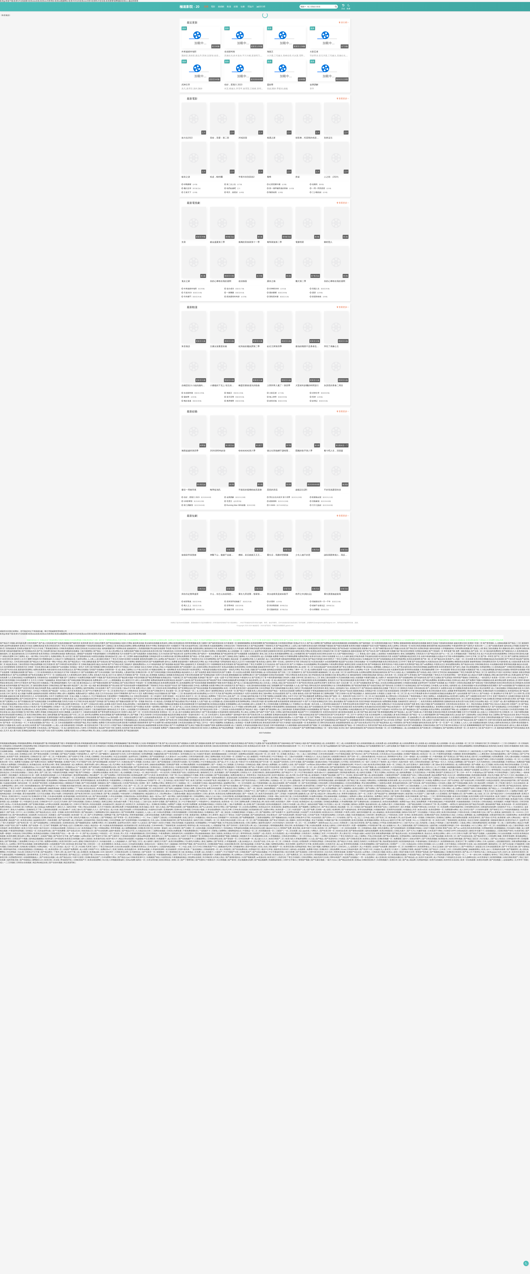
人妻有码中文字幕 (291, 662)
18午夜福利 (59, 839)
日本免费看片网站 (109, 857)
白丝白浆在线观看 (122, 847)
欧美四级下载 (139, 728)
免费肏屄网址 (303, 656)
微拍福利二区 (5, 654)
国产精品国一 (54, 691)
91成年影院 (333, 855)
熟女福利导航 (305, 770)
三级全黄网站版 (166, 759)
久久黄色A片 (171, 756)
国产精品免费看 (257, 646)
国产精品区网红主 (283, 646)
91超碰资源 (190, 823)
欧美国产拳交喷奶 (40, 783)
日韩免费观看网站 (343, 685)
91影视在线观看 (182, 767)
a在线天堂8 (370, 833)
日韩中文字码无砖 (439, 672)
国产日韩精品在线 (354, 767)
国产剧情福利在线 (83, 656)
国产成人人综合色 (183, 707)
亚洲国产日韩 (69, 762)
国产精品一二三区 (32, 672)
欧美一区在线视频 (402, 791)
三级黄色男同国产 (392, 775)
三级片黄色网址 (116, 672)
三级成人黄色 (33, 772)
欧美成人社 (21, 770)
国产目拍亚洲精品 (429, 783)
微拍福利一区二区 (396, 847)
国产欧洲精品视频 (125, 767)
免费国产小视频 (167, 728)
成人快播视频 (126, 772)
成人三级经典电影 (284, 709)
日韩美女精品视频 (463, 683)
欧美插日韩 (266, 770)
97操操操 (252, 759)
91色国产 (305, 812)
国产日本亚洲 (335, 715)
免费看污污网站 (475, 841)
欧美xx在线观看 (389, 725)
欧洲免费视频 (214, 654)
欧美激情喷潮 (283, 701)
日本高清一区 (434, 807)
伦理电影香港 (117, 720)
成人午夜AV (393, 762)
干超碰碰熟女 (49, 680)
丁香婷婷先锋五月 (242, 646)
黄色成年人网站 (24, 836)
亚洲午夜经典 (184, 849)
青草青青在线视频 (411, 670)
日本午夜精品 (451, 844)
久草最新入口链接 (384, 693)
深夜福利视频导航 (13, 651)
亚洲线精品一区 (41, 849)
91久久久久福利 (342, 656)
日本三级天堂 (11, 693)
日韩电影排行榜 (513, 839)
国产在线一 (205, 786)
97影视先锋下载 (375, 825)
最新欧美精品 (358, 691)
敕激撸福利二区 (324, 672)
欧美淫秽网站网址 (243, 701)
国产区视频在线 (24, 701)
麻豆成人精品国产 (91, 786)
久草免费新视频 (346, 802)
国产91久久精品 (394, 672)
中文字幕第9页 (127, 707)
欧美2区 (329, 778)
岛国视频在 (343, 796)
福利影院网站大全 (328, 685)
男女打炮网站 (92, 723)
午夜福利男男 (457, 646)
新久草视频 (406, 807)
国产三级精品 (434, 778)
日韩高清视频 (183, 720)
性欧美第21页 (87, 831)
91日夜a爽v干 (65, 809)
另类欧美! (344, 823)
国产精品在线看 (515, 796)
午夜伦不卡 (243, 762)
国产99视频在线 (374, 664)
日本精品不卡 (522, 677)
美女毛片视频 (494, 775)
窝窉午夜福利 (523, 680)
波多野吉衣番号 (320, 683)
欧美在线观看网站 (499, 654)
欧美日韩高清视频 (418, 646)
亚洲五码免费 (483, 860)
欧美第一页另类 (498, 677)
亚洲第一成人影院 (323, 809)
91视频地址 (210, 812)
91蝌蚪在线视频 (106, 667)
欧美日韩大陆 (156, 651)
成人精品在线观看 (277, 783)
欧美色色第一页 (508, 804)
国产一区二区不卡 (349, 715)
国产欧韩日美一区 (25, 823)
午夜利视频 (438, 756)
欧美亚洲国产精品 (383, 707)
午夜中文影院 (78, 857)
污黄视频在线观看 (17, 672)
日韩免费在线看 (68, 791)
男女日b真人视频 (248, 670)
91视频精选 (100, 770)
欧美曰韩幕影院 (386, 831)
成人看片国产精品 (361, 712)
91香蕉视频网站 (458, 656)
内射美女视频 (186, 648)
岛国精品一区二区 (278, 780)
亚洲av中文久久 (299, 643)
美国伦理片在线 (349, 696)
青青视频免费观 (277, 825)
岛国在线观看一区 (298, 723)
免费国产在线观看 (302, 691)
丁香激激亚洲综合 (51, 648)
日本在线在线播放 (18, 772)
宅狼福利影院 (306, 680)
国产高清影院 (302, 852)
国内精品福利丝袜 (379, 672)
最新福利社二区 (495, 844)
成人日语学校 (349, 799)
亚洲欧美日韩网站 (159, 804)
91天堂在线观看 (231, 717)
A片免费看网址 (462, 778)
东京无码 (329, 852)
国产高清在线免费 (127, 685)
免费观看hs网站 (452, 809)
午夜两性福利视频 (444, 754)
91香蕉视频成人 (381, 786)
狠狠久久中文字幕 (65, 817)
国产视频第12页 (455, 794)
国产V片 (94, 754)
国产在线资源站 (75, 707)
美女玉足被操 (438, 847)
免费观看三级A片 (401, 839)
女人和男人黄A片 (204, 691)
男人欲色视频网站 (183, 683)
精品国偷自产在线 (479, 699)
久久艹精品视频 (389, 699)
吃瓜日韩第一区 (228, 756)
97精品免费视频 (36, 664)
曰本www (386, 770)
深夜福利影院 (69, 725)
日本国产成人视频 (262, 844)
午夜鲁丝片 (211, 860)
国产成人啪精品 (372, 823)
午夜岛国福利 (334, 762)
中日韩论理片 (333, 833)
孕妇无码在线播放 (512, 764)
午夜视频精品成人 (131, 720)
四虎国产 (257, 833)
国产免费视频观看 (247, 817)
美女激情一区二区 (173, 691)
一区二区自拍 (114, 833)
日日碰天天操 (382, 691)
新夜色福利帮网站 (273, 772)
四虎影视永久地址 (448, 815)
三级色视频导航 (142, 704)
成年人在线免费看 (142, 680)
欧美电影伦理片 (312, 759)
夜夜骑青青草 (142, 723)
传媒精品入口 (302, 648)
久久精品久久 (85, 696)
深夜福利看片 (208, 855)
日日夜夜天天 (399, 685)
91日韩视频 (222, 860)
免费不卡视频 (96, 677)
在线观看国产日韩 (57, 844)
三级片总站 (147, 802)
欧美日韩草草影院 (72, 812)
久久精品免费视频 (487, 670)
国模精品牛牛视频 (191, 775)
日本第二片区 (446, 849)
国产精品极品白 (409, 709)
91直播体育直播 (397, 670)
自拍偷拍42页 (108, 804)
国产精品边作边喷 (312, 720)
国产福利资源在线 (215, 643)
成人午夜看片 (450, 683)
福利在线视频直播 (339, 643)
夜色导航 (297, 828)
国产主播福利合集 (361, 802)
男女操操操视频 (331, 796)
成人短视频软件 (462, 709)
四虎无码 (282, 857)
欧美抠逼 (463, 820)
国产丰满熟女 (139, 707)
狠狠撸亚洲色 (292, 667)
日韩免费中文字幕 (407, 691)
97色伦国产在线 (43, 730)
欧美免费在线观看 (168, 683)
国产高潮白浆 (425, 728)
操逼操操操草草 (6, 720)
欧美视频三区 (242, 680)
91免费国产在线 (362, 717)
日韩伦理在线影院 (141, 696)
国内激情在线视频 (258, 685)
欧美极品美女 (166, 677)
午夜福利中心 (204, 802)
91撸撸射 (457, 754)
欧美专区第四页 (519, 852)
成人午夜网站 (129, 662)
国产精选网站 (271, 709)
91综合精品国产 (320, 667)
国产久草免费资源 (95, 815)
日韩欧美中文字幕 (302, 817)
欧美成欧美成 (370, 707)
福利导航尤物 (252, 696)
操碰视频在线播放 (454, 767)
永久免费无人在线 (286, 764)
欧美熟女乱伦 (67, 670)
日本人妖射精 (488, 841)
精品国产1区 (14, 820)
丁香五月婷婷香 (145, 715)
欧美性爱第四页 (445, 667)
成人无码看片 (208, 852)
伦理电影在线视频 (156, 778)
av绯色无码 (465, 828)
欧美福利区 (293, 770)
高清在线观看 (96, 804)
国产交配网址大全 (9, 701)
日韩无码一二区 (94, 844)
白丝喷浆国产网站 (477, 709)
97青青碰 (519, 778)
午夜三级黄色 (116, 728)
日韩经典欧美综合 (481, 664)
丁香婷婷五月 (269, 646)
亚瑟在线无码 (92, 725)
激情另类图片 (425, 764)
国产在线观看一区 (293, 783)
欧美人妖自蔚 (455, 715)
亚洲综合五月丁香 (451, 772)
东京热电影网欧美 (416, 833)
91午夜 (412, 788)
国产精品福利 (87, 812)
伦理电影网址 (405, 836)
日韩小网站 (446, 788)
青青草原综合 (387, 664)
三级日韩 (132, 791)
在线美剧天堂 (229, 685)
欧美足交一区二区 (428, 754)
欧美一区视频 (58, 812)
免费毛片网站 (47, 791)
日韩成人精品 (277, 683)
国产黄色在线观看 (41, 754)
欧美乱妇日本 (115, 712)
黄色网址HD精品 (445, 680)
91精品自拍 (411, 844)
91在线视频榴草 (203, 764)
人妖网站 (12, 844)
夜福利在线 (216, 802)
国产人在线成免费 (146, 717)
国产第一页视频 (137, 701)
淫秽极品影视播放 (171, 704)
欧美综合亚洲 (342, 831)
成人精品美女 (352, 791)
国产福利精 (489, 772)
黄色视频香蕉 (103, 788)
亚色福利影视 (362, 759)
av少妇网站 (183, 756)
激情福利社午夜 (210, 648)
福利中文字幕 (395, 820)
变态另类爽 (290, 844)
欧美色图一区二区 (79, 815)
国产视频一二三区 (175, 693)
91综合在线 (204, 825)
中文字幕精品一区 (280, 756)
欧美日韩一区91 (7, 762)
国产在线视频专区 (437, 704)
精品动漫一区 (236, 659)
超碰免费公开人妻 (417, 717)
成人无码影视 (422, 823)
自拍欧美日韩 (361, 664)
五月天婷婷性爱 (31, 654)
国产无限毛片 (468, 646)
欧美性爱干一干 (218, 751)
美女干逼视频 (317, 820)
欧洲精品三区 (20, 715)
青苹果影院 (496, 770)
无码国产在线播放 (96, 670)
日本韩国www (140, 780)
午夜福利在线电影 (445, 643)
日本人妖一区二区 (245, 820)
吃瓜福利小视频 (514, 828)
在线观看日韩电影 (446, 825)
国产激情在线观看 (356, 831)
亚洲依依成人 (156, 767)
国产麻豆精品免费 (62, 704)
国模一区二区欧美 (154, 688)
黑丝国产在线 (301, 815)
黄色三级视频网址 (408, 654)
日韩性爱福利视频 (493, 717)
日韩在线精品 (487, 802)
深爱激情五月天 (482, 767)
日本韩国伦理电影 (285, 643)
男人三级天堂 (306, 699)
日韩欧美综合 (132, 691)
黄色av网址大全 (343, 675)
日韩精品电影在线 (513, 688)
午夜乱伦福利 (398, 664)
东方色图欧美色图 (459, 688)
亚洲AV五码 (201, 788)
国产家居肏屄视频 (358, 685)
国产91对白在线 (10, 670)
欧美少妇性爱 (30, 725)
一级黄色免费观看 (218, 778)
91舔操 (106, 825)
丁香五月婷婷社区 (346, 836)
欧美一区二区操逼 (396, 675)
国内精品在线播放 (502, 670)
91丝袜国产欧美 (210, 780)
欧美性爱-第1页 (87, 643)
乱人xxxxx (334, 823)
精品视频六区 (224, 780)
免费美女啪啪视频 (222, 855)
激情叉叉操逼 (432, 643)
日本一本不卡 (466, 772)
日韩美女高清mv (355, 659)
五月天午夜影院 (104, 807)
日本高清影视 (315, 812)
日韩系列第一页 (111, 670)
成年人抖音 (19, 786)
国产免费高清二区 (173, 802)
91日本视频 (399, 799)
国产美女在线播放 (272, 720)
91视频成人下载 (47, 683)
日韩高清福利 (448, 786)
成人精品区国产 (280, 680)
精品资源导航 (69, 862)
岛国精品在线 (60, 675)
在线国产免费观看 (71, 849)
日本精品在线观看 (58, 828)
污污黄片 (395, 849)
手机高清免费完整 (54, 799)
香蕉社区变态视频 (457, 670)
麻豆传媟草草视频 (257, 717)
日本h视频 (54, 754)
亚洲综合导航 (263, 759)
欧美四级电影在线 (407, 841)
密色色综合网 (74, 780)
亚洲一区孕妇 (405, 815)
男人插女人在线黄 (100, 730)
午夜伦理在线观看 (192, 675)
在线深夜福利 (79, 717)
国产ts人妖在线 (206, 807)
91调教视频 (382, 780)
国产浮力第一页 (266, 762)
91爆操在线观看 (343, 670)
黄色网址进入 (381, 815)
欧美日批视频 (358, 820)
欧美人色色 (263, 847)
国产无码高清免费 (286, 815)
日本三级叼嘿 (499, 786)
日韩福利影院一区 (211, 849)
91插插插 (525, 756)
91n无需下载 (302, 775)
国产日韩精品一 (85, 772)
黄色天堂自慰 (263, 725)
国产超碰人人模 (476, 648)
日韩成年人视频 (288, 677)
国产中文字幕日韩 (443, 725)
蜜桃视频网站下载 (168, 699)
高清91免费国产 (226, 715)
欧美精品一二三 (352, 654)
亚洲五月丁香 (221, 770)
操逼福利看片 (183, 662)
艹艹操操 (79, 788)
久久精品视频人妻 (388, 715)
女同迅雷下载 (87, 855)
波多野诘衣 (133, 756)
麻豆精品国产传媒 (335, 770)
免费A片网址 (269, 809)
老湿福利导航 (90, 820)
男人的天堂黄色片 (411, 764)
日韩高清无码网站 (289, 836)
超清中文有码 (143, 764)
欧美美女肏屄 (98, 791)
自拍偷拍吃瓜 (376, 802)
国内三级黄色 (217, 833)
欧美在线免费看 (94, 860)
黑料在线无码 (314, 685)
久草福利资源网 (157, 849)
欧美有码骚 (476, 828)
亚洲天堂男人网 (246, 825)
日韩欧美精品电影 (369, 675)
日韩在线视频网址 (139, 778)
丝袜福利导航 (281, 728)
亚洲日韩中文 (15, 796)
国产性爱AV (200, 860)
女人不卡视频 (237, 707)
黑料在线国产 (336, 857)
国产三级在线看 (258, 804)
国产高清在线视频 (198, 683)
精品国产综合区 (171, 685)
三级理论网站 (81, 659)
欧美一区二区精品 (394, 764)
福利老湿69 (463, 804)
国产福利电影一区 (366, 643)
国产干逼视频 (387, 799)
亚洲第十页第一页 (474, 643)
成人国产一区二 (102, 751)
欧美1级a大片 (320, 772)
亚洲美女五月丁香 (180, 770)
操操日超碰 (477, 791)
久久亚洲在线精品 (15, 677)
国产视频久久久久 (91, 809)
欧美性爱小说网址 (457, 696)
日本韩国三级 (18, 807)
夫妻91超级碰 (521, 788)
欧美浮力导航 (469, 767)
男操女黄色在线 (6, 683)
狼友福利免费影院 (493, 651)
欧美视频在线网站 (372, 820)
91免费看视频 (485, 756)
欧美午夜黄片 (22, 791)
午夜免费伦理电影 (336, 664)
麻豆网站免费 (500, 680)
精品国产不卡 (303, 712)
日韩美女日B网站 (157, 704)
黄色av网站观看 (144, 836)
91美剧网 (445, 807)
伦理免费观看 (498, 756)
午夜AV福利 (134, 770)
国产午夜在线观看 (44, 725)
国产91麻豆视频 (318, 860)
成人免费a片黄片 (385, 804)
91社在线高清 (519, 783)
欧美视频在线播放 (399, 855)
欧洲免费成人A (203, 693)
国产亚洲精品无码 (28, 651)
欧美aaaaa (491, 852)
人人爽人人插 (93, 659)
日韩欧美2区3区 (196, 728)
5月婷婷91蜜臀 (482, 809)
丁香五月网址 (504, 855)
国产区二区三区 (500, 656)
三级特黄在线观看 (50, 809)
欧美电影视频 (69, 796)
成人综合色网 (204, 717)
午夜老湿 (103, 833)
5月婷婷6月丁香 (429, 804)
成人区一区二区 (71, 847)
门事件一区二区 (300, 670)
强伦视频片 (14, 775)
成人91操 (115, 809)
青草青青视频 (190, 643)
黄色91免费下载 (360, 775)
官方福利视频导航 (202, 704)
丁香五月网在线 (290, 675)
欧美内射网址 (358, 707)
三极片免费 (430, 794)
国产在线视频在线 (316, 707)
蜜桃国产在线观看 (84, 654)
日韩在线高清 (462, 831)
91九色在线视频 (505, 833)
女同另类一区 (230, 691)
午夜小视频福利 (322, 799)
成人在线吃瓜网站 (200, 667)
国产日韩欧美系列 (506, 778)
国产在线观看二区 (7, 791)
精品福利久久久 (188, 672)
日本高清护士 (213, 715)
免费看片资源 (312, 849)
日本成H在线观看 (55, 796)
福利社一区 (204, 759)
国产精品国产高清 (213, 680)
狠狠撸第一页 (162, 852)
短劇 (243, 6)
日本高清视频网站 (367, 844)
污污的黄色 (341, 817)
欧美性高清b (289, 847)
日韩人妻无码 (209, 794)
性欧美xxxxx (212, 817)
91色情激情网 (345, 820)
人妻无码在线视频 (152, 815)
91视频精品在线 (487, 680)
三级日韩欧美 (203, 646)
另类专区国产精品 (375, 725)
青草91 (494, 855)
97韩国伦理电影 (317, 841)
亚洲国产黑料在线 (419, 807)
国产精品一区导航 (197, 656)
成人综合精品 (243, 720)
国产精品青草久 (480, 836)
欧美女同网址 (434, 709)
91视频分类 (215, 759)
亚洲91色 (178, 809)
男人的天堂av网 (405, 817)
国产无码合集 (415, 783)
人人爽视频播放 (114, 680)
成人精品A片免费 (475, 675)
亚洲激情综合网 (346, 764)
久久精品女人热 (344, 699)
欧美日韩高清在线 (390, 662)
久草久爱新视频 (378, 751)
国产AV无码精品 (424, 685)
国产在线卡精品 (151, 786)
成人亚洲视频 (151, 675)
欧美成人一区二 (294, 754)
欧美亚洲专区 (475, 817)
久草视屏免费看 (300, 839)
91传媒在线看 (106, 841)
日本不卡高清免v (440, 759)
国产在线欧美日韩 (351, 701)
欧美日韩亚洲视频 (481, 659)
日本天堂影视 (427, 699)
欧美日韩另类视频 (7, 680)
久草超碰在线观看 (171, 667)
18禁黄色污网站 (55, 693)
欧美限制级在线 (448, 841)
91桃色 (429, 780)
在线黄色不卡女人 (505, 807)
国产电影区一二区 (336, 828)
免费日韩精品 (148, 693)
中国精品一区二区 (250, 831)
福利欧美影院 (450, 699)
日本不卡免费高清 (56, 696)
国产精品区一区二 (188, 691)
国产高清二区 (382, 817)
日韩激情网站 (221, 651)
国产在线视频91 (87, 672)
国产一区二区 (49, 756)
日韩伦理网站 (27, 833)
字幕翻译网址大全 (125, 696)
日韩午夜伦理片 (344, 825)
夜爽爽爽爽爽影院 (474, 725)
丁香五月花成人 (134, 802)
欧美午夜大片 (112, 839)
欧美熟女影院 (316, 651)
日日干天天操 (215, 693)
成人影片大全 (111, 675)
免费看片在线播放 (22, 762)
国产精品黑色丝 (382, 723)
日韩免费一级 (81, 725)
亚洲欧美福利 (488, 691)
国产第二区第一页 (477, 778)
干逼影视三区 (177, 677)
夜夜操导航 (195, 815)
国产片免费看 (22, 825)
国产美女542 (357, 754)
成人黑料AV (236, 780)
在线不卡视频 (429, 828)
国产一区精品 (217, 764)
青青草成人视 (193, 825)
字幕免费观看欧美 (190, 831)
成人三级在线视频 (81, 699)
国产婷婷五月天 (497, 809)
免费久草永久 (141, 688)
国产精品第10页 (176, 654)
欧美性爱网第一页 (436, 809)
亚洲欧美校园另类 (168, 820)
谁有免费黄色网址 (452, 664)
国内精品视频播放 (36, 839)
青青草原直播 (340, 852)
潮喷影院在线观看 (461, 662)
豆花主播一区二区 (348, 683)
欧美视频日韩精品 (206, 804)
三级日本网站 (287, 670)
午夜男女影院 (265, 756)
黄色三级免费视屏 (419, 802)
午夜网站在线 (120, 648)
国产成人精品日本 (318, 794)
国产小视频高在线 (114, 783)
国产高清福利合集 (141, 767)
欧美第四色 (369, 796)
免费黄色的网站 (278, 844)
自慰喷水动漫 (446, 688)
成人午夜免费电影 (293, 833)
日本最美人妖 (436, 685)
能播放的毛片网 (225, 847)
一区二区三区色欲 (56, 847)
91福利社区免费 (155, 809)
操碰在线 (465, 759)
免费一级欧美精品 (463, 651)
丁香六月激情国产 (15, 688)
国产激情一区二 (335, 696)
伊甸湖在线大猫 (317, 675)
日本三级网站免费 (242, 802)
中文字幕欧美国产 (189, 802)
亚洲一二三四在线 (220, 709)
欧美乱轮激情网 (413, 659)
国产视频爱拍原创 (108, 778)
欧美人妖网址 (393, 646)
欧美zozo (385, 820)
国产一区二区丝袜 (278, 667)
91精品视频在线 (355, 709)
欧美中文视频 (159, 802)
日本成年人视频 (344, 815)
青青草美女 (252, 775)
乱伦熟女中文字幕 (443, 656)
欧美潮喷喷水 (108, 844)
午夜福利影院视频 (93, 646)
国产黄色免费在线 (20, 815)
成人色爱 (83, 849)
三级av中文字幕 (128, 688)
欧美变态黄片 (241, 688)
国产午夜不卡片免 (61, 759)
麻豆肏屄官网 (501, 675)
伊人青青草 (214, 815)
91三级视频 (229, 764)
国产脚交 (460, 756)
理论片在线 (149, 751)
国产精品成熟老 (178, 701)
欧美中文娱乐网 (426, 857)
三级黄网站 (144, 756)
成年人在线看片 (256, 704)
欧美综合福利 (312, 646)
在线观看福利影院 (343, 723)
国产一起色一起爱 (216, 677)
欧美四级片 (281, 802)
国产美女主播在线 (346, 667)
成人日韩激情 (181, 699)
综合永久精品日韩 (501, 704)
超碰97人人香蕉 (211, 656)
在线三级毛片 (189, 817)
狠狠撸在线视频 (51, 699)
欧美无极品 (144, 807)
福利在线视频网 (372, 831)
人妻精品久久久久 (388, 667)
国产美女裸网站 (341, 709)
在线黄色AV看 (193, 772)
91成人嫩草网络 (120, 791)
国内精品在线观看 (118, 759)
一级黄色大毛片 (162, 844)
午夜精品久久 (310, 756)
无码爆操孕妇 (239, 847)
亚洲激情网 (168, 809)
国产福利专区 (74, 643)
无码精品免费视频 (331, 802)
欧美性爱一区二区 (462, 728)
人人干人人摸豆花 (413, 799)
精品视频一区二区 (345, 807)
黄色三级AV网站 (265, 693)
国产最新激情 (314, 693)
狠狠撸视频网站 (243, 643)
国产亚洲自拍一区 (204, 791)
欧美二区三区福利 (463, 699)
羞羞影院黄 (426, 799)
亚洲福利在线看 (499, 849)
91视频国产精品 (153, 857)
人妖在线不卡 (76, 712)
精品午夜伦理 (151, 772)
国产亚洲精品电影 (207, 675)
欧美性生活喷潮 (369, 839)
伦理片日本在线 (221, 675)
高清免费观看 (349, 717)
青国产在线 (447, 828)
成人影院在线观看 (376, 775)
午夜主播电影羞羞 (88, 662)
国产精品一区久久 (439, 762)
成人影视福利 (314, 775)
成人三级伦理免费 (273, 659)
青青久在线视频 (206, 775)
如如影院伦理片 (40, 820)
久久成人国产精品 (301, 685)
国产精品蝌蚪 (460, 786)
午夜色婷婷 (125, 794)
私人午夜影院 (366, 847)
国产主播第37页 (480, 720)
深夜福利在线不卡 (297, 701)
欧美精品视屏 (348, 680)
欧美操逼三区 (79, 691)
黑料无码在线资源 (327, 723)
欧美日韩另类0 (65, 841)
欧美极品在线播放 (444, 693)
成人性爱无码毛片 (349, 786)
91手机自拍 (227, 823)
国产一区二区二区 (136, 786)
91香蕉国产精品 (80, 723)
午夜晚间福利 (127, 725)
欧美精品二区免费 (193, 852)
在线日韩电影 (482, 715)
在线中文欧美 (116, 704)
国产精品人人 (494, 788)
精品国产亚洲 (104, 728)
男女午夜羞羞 (190, 701)
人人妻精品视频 (500, 643)
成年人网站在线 (513, 817)
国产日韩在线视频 (76, 802)
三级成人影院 (155, 709)
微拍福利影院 (355, 675)
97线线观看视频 (132, 807)
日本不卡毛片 (293, 696)
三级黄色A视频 (179, 794)
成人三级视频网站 (408, 672)
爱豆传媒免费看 (29, 794)
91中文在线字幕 (47, 751)
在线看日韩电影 (514, 696)
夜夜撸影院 (338, 759)
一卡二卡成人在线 (184, 847)
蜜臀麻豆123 (37, 860)
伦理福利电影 (423, 860)
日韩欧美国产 (246, 852)
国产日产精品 (113, 664)
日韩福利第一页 (384, 855)
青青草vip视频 (144, 849)
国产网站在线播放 (81, 670)
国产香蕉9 (105, 759)
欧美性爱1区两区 (509, 699)
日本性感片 (233, 754)
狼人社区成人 (265, 683)
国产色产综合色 (369, 651)
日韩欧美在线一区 (55, 709)
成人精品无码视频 (15, 712)
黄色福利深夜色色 (400, 783)
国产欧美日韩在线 (306, 683)
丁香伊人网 (58, 852)
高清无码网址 (134, 817)
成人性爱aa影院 (514, 675)
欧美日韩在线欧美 (434, 691)
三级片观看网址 (86, 651)
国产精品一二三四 (100, 651)
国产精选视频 (167, 664)
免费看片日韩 (104, 723)
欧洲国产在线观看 (181, 728)
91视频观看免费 (142, 685)
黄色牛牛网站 (151, 646)
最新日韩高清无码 (214, 672)
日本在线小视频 (198, 809)
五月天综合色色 (106, 693)
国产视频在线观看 (123, 701)
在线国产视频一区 (86, 751)
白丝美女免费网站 (250, 807)
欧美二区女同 (375, 717)
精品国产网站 (179, 664)
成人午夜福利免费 (458, 707)
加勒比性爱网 (8, 656)
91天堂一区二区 (331, 699)
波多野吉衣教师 (261, 651)
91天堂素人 (329, 804)
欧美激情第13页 (256, 809)
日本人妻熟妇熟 (294, 780)
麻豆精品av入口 (86, 683)
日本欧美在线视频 (240, 809)
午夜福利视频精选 (512, 809)
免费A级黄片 (51, 807)
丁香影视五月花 (473, 654)
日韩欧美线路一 (400, 804)
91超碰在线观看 (10, 783)
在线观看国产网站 (448, 709)
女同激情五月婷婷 (289, 751)
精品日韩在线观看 (126, 839)
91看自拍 (436, 788)
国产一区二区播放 (452, 723)
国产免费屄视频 (308, 728)
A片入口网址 (477, 825)
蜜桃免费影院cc (139, 664)
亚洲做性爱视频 (299, 709)
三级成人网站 (465, 823)
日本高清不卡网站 (435, 831)
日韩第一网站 (273, 796)
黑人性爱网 (442, 804)
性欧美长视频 (102, 820)
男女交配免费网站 (369, 783)
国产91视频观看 (240, 654)
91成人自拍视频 (329, 670)
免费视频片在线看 (13, 709)
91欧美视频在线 (358, 815)
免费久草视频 (40, 712)
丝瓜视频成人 (326, 725)
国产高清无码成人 (25, 691)
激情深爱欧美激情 (40, 685)
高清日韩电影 (364, 701)
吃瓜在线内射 (398, 704)
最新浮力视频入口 (423, 788)
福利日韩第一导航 (295, 715)
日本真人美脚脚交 (92, 756)
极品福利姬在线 (18, 654)
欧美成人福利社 (265, 662)
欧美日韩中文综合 (96, 699)
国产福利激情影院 (337, 767)
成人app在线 (304, 831)
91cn (180, 775)
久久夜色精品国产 (498, 667)
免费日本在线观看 (214, 788)
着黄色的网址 (234, 712)
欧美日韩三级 (286, 796)
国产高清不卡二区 (489, 728)
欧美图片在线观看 (131, 659)
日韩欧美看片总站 (478, 812)
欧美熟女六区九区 (459, 725)
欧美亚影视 (276, 807)
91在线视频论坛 (500, 691)
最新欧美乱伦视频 (380, 688)
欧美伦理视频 (105, 715)
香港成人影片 (365, 654)
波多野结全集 (352, 672)
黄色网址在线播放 (101, 772)
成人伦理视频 (214, 701)
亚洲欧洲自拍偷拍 (233, 751)
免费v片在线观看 (518, 855)
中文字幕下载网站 (266, 696)
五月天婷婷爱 (299, 759)
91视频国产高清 (367, 646)
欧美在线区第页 (345, 707)
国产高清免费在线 (240, 849)
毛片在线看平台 (126, 654)
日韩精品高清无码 (65, 720)
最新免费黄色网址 (510, 720)
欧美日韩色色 (380, 778)
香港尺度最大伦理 (407, 852)
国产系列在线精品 (517, 728)
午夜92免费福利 (490, 683)
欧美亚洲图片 (492, 685)
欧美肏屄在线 (99, 839)
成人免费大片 (381, 677)
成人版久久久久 (261, 839)
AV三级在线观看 (378, 696)
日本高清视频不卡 (514, 707)
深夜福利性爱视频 (288, 659)
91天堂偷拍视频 (343, 677)
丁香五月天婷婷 (117, 659)
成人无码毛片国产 (467, 809)
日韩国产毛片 (322, 786)
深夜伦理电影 (524, 672)
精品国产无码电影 (96, 701)
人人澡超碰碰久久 (120, 841)
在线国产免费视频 (399, 656)
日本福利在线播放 (136, 844)
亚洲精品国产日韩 (191, 751)
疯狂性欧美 (476, 751)
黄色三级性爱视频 (49, 715)
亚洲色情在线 (69, 823)
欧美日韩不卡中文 (484, 696)
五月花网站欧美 (142, 709)
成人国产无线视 (412, 712)
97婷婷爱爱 (480, 780)
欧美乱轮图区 (359, 788)
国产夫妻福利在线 (349, 809)
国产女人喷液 (291, 693)
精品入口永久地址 (213, 796)
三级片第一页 (11, 691)
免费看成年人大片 (100, 680)
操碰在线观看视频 (413, 767)
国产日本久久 (473, 693)
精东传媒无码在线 (74, 786)
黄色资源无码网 (269, 723)
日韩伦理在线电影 (422, 762)
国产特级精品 (25, 860)
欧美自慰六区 (173, 799)
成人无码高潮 (212, 767)
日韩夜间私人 (474, 677)
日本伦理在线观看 (326, 754)
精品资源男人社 (255, 680)
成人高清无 (267, 833)
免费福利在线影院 (225, 648)
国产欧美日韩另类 (82, 794)
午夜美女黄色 (496, 767)
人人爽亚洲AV (484, 754)
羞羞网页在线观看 (49, 720)
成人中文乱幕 (486, 654)
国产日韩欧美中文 (158, 691)
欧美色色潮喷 (454, 759)
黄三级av (436, 764)
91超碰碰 (139, 839)
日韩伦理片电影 (257, 701)
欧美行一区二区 (201, 715)
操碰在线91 (115, 812)
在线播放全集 (490, 709)
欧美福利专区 (6, 839)
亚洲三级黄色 (118, 849)
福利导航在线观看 (289, 712)
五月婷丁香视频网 (51, 825)
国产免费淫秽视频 (119, 715)
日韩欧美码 (430, 817)
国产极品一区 (349, 725)
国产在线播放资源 (363, 683)
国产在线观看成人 (191, 717)
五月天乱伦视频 (44, 794)
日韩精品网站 (104, 828)
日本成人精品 (369, 817)
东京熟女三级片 (149, 762)
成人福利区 (148, 841)
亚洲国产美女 (488, 704)
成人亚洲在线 (381, 857)
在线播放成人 (229, 723)
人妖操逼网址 (508, 860)
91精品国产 (114, 788)
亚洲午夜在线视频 (518, 723)
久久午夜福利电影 (154, 664)
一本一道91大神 (475, 855)
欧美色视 (234, 817)
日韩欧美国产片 (80, 860)
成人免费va (457, 788)
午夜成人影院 (375, 704)
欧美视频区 (220, 772)
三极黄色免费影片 (300, 788)
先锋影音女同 (402, 725)
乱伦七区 (452, 775)
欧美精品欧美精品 (146, 720)
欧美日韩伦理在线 (504, 683)
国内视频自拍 (194, 720)
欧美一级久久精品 (158, 807)
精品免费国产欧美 (439, 775)
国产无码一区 (353, 756)
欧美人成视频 (447, 691)
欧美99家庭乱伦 (47, 672)
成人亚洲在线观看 (227, 701)
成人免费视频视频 (481, 815)
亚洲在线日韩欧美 (440, 712)
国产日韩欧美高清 (65, 699)
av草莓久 (367, 852)
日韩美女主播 (79, 799)
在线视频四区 (253, 654)
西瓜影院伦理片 (214, 667)
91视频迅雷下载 (472, 670)
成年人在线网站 (356, 670)
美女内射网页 (485, 688)
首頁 (206, 6)
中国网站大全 (298, 704)
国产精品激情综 (230, 720)
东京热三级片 (344, 728)
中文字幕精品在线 (208, 762)
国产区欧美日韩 (253, 715)
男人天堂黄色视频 (271, 704)
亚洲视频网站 (231, 704)
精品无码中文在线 (321, 857)
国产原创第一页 (230, 839)
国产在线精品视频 (38, 701)
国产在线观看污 (186, 667)
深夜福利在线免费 (488, 807)
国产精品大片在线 (345, 841)
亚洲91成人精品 (458, 680)
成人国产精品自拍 (64, 857)
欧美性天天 (131, 804)
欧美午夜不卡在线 (309, 828)
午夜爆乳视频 (369, 677)
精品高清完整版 (174, 715)
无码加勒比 (228, 828)
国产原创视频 (495, 860)
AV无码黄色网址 (41, 696)
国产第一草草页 (487, 656)
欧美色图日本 (131, 849)
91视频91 (486, 855)
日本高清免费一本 (246, 839)
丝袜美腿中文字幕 (181, 815)
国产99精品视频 (443, 715)
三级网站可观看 (517, 791)
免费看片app (404, 802)
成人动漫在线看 (514, 662)
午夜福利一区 (141, 683)
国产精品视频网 (261, 860)
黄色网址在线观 (195, 857)
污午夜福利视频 (24, 817)
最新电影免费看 (503, 728)
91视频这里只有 (369, 659)
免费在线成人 (71, 654)
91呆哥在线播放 (438, 751)
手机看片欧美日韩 (173, 648)
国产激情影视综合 (233, 857)
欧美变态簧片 (449, 799)
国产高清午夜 (487, 725)
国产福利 (169, 788)
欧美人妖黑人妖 (18, 725)
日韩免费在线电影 (57, 654)
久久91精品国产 (294, 728)
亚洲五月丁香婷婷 (379, 762)
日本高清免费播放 (353, 783)
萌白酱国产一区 (96, 775)
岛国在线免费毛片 (131, 717)
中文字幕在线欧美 (306, 772)
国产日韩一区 (89, 770)
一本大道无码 (164, 772)
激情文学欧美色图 (357, 656)
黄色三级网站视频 (213, 756)
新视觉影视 (25, 756)
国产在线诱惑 (200, 672)
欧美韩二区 (323, 828)
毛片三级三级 (73, 683)
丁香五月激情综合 (15, 707)
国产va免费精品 (426, 664)
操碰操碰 (174, 844)
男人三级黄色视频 (420, 778)
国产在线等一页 (149, 852)
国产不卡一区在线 (345, 775)
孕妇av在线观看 (90, 807)
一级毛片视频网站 (216, 723)
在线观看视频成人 (31, 857)
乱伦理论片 (485, 770)
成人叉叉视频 (487, 764)
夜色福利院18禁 (190, 693)
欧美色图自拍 (179, 643)
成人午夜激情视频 (260, 783)
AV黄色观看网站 (278, 707)
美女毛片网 (227, 809)
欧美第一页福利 (187, 715)
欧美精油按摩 (137, 775)
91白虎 (21, 852)
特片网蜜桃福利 (45, 659)
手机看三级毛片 (506, 783)
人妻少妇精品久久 (245, 841)
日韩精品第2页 (53, 712)
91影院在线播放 (98, 656)
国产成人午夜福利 (256, 767)
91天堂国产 (419, 794)
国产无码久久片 (507, 717)
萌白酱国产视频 (62, 770)
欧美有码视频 (11, 685)
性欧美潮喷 (53, 820)
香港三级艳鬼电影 (63, 764)
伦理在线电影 (271, 672)
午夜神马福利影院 (367, 791)
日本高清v (476, 802)
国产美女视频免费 (306, 696)
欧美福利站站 (513, 691)
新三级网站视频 (327, 693)
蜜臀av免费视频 (138, 646)
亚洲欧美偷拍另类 (49, 817)
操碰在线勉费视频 (141, 656)
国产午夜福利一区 (436, 651)
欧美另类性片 (329, 659)
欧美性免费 (393, 780)
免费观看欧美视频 (389, 701)
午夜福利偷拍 (421, 841)
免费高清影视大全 (238, 775)
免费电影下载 (360, 667)
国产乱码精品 (109, 701)
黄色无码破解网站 (287, 778)
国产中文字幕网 (91, 691)
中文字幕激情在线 (98, 696)
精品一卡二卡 (23, 723)
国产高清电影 (335, 786)
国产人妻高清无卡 (432, 688)
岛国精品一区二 (185, 783)
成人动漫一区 (267, 680)
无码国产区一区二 (155, 780)
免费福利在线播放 (71, 651)
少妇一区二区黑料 (125, 656)
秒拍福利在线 (376, 701)
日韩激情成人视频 (369, 828)
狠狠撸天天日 (246, 836)
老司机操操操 (265, 648)
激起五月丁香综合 (227, 815)
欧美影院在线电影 (48, 775)
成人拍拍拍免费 (480, 844)
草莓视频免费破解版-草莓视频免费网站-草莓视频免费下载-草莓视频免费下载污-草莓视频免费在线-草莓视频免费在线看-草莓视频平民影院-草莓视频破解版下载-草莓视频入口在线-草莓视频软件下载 (80, 743)
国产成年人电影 (459, 667)
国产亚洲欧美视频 (37, 804)
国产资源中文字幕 (99, 836)
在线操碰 (36, 817)
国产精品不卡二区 (289, 772)
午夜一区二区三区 (399, 693)
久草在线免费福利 (213, 809)
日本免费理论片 (508, 788)
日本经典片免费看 (181, 651)
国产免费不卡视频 (412, 707)
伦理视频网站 (201, 823)
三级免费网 (22, 841)
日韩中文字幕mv (290, 860)
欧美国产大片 (115, 762)
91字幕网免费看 (291, 656)
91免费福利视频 (376, 662)
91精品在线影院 (493, 780)
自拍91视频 (201, 828)
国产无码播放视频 (261, 820)
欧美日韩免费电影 (170, 688)
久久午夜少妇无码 (140, 670)
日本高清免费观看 (151, 759)
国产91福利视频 (286, 685)
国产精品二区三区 (480, 672)
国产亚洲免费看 (398, 796)
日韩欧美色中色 (495, 712)
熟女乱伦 (429, 833)
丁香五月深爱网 (255, 664)
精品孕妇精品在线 (40, 862)
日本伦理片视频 (503, 799)
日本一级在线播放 (463, 825)
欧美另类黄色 (426, 701)
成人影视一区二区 (305, 667)
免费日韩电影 (167, 815)
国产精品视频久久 (357, 693)
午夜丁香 (173, 775)
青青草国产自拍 (380, 807)
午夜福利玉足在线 (31, 802)
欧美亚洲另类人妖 (84, 796)
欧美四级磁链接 (116, 825)
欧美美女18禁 (48, 764)
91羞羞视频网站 (216, 646)
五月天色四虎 (164, 654)
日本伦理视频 (115, 820)
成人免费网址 (77, 688)
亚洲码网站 (134, 799)
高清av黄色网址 (129, 704)
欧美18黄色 (274, 759)
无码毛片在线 (67, 701)
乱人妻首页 (385, 849)
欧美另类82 (205, 751)
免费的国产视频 (523, 762)
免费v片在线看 (462, 799)
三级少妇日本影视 (357, 823)
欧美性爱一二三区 (283, 809)
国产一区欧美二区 (250, 794)
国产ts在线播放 (62, 667)
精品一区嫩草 (259, 709)
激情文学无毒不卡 (477, 831)
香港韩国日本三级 (177, 852)
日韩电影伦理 (154, 656)
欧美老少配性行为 (347, 751)
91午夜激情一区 (230, 643)
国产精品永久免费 (36, 662)
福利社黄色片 (196, 712)
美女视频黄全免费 (245, 860)
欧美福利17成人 (343, 688)
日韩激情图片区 (315, 712)
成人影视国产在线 (187, 799)
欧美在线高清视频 (393, 812)
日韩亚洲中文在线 (465, 844)
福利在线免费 (303, 725)
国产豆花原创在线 (465, 836)
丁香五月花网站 (341, 659)
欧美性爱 (49, 839)
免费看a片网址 (158, 783)
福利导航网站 (88, 688)
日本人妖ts (155, 820)
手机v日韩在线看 (375, 836)
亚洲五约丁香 (461, 841)
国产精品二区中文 (200, 723)
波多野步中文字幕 (304, 844)
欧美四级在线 (522, 651)
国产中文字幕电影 (385, 680)
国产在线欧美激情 (496, 646)
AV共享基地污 (279, 823)
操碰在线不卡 (336, 704)
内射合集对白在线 (54, 670)
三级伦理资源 (23, 664)
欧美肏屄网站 (450, 675)
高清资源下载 (127, 728)
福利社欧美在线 (424, 723)
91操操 (57, 791)
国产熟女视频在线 (391, 836)
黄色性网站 (28, 788)
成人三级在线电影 (261, 825)
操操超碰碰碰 (453, 672)
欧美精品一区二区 (127, 788)
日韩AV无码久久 (24, 704)
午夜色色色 (393, 815)
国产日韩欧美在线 (23, 799)
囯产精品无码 (433, 654)
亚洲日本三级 (395, 860)
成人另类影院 (225, 849)
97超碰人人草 (160, 751)
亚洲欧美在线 (239, 823)
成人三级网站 (361, 836)
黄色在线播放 (420, 691)
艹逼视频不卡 (205, 831)
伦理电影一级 (400, 720)
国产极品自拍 (439, 659)
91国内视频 (68, 799)
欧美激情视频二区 (144, 788)
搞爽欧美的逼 (38, 646)
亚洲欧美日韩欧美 (440, 770)
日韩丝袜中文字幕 (359, 699)
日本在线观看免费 (513, 794)
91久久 (276, 828)
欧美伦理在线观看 (7, 715)
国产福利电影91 (48, 786)
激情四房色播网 (146, 659)
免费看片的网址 (424, 770)
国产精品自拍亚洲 (346, 860)
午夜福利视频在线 (137, 833)
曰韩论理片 (371, 855)
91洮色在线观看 (235, 709)
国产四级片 (153, 823)
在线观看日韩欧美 (339, 756)
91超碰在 (140, 812)
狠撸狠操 (235, 836)
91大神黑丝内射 (167, 656)
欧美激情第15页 (131, 825)
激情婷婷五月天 (207, 772)
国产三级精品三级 (109, 646)
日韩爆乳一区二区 (212, 820)
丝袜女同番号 (99, 643)
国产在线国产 (300, 764)
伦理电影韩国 (488, 828)
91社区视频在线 (161, 693)
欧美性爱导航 (309, 786)
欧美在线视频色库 (274, 804)
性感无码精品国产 (40, 778)
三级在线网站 (142, 791)
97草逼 (383, 823)
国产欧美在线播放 (35, 675)
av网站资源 (86, 836)
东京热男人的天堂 (352, 770)
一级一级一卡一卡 (74, 833)
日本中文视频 (296, 762)
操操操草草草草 (264, 667)
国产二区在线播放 (420, 812)
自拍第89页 (181, 825)
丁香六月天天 (104, 725)
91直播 (291, 817)
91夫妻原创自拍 (432, 662)
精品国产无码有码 (281, 762)
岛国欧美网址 (56, 656)
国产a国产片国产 (263, 712)
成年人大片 (451, 833)
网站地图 (142, 634)
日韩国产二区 (515, 704)
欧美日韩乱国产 (192, 709)
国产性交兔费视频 (70, 709)
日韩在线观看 (90, 717)
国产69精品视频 (74, 680)
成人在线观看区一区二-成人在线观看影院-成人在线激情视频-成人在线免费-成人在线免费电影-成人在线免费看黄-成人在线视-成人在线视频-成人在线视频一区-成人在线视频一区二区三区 (398, 743)
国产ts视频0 (75, 836)
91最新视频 (242, 759)
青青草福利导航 (10, 849)
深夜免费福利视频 (383, 833)
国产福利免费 (64, 820)
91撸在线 (125, 762)
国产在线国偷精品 (383, 659)
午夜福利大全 (245, 677)
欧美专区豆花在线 (452, 860)
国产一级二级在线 (255, 788)
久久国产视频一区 (299, 717)
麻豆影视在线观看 (345, 712)
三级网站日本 (315, 807)
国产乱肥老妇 (447, 677)
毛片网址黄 (64, 778)
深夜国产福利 (469, 788)
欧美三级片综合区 (42, 828)
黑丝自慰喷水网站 (474, 691)
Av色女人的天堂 (66, 691)
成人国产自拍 (356, 723)
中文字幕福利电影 (38, 717)
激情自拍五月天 (113, 709)
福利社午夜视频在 (147, 770)
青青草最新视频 (136, 815)
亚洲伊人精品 (126, 712)
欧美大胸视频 (64, 712)
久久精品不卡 (58, 659)
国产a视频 (476, 764)
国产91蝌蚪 (468, 794)
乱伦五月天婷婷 (61, 802)
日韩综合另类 (513, 654)
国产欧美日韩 (171, 720)
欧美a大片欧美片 (30, 707)
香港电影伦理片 (164, 646)
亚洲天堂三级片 (334, 683)
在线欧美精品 (152, 654)
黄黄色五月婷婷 (406, 688)
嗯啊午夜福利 (33, 659)
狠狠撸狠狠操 (92, 720)
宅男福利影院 (225, 662)
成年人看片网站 (272, 778)
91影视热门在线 (76, 759)
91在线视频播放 (312, 709)
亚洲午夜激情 (168, 696)
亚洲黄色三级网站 (444, 817)
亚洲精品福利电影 (28, 730)
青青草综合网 (348, 704)
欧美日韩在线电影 (449, 812)
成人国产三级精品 (226, 656)
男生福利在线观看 (157, 648)
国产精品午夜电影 (315, 659)
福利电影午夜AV (240, 715)
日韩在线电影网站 (284, 788)
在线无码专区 (158, 788)
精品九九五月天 (238, 662)
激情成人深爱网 (358, 804)
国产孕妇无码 (411, 648)
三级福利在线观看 (90, 712)
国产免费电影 (326, 643)
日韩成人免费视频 (464, 815)
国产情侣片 (434, 849)
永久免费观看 (266, 715)
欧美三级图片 (202, 643)
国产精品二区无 (136, 841)
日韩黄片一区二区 (60, 707)
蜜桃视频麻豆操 (235, 675)
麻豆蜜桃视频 (102, 685)
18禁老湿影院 (56, 823)
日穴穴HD (197, 847)
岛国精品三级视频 (165, 675)
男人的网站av (237, 855)
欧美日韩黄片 (360, 680)
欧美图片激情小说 (440, 720)
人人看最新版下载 (218, 825)
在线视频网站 (353, 643)
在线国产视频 (46, 836)
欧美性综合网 (115, 723)
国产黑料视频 (11, 841)
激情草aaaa (324, 823)
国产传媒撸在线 (343, 651)
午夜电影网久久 (83, 754)
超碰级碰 (178, 788)
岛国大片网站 (126, 643)
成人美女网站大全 (116, 651)
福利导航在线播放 (15, 728)
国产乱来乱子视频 (192, 725)
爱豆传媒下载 (81, 844)
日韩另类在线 (451, 704)
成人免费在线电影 (463, 764)
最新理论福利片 (265, 823)
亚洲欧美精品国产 (93, 857)
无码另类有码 (318, 688)
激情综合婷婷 (370, 693)
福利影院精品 (193, 699)
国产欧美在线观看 (293, 699)
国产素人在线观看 (111, 794)
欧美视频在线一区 (267, 831)
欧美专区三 (272, 857)
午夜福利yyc (478, 772)
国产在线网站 (110, 775)
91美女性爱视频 (480, 685)
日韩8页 (125, 770)
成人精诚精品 (379, 812)
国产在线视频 (308, 762)
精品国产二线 (77, 685)
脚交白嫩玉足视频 (48, 667)
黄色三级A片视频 (423, 704)
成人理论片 (302, 804)
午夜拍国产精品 (414, 855)
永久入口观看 (438, 844)
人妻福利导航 (129, 672)
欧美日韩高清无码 (52, 646)
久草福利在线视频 (250, 725)
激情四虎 (59, 751)
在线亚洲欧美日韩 (232, 844)
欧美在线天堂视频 (460, 796)
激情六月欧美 (302, 659)
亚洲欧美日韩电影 (494, 699)
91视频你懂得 (380, 809)
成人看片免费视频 (507, 701)
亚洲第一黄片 (145, 783)
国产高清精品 (114, 683)
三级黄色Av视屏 (385, 783)
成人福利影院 (69, 728)
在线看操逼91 (432, 791)
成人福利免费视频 (404, 772)
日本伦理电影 (264, 688)
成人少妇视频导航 (297, 654)
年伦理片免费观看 (190, 804)
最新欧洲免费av (285, 717)
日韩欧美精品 (54, 685)
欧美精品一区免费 (243, 723)
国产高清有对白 (331, 839)
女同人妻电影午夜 (253, 728)
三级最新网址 (200, 839)
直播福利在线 (449, 701)
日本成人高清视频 (135, 759)
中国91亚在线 (464, 812)
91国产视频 (427, 759)
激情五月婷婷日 (84, 709)
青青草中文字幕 (400, 680)
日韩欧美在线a (129, 796)
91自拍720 (26, 796)
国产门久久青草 (515, 693)
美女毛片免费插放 (447, 791)
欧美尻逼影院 (522, 804)
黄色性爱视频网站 (469, 754)
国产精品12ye (123, 857)
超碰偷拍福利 (333, 772)
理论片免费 (56, 794)
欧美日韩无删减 (304, 820)
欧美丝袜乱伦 (505, 723)
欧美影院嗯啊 (256, 643)
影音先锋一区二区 (294, 823)
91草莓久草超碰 (363, 751)
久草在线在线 (402, 696)
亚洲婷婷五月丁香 (34, 809)
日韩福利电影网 (71, 751)
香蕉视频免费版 (387, 712)
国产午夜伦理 (510, 659)
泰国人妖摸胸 (104, 704)
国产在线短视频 (418, 662)
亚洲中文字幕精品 (121, 667)
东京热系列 (308, 855)
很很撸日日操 (330, 675)
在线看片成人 (8, 662)
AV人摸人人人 (336, 799)
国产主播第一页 (228, 672)
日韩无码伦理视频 (419, 667)
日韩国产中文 (250, 791)
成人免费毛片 (87, 707)
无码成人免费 (493, 723)
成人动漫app (39, 807)
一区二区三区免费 (220, 791)
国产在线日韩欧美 (127, 683)
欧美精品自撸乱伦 (396, 857)
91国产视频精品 (380, 646)
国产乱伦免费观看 (20, 675)
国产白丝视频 (260, 670)
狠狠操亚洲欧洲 (498, 820)
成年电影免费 (20, 643)
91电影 (357, 807)
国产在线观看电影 (157, 756)
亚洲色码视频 (251, 667)
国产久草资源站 (410, 675)
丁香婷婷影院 (452, 820)
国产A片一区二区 (106, 691)
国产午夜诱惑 (285, 720)
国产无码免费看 (29, 728)
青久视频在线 (504, 648)
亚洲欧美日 (324, 849)
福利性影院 (507, 812)
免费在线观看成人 (427, 707)
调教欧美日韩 (438, 699)
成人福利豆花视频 (364, 772)
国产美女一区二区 (50, 723)
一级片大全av (331, 860)
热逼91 (378, 791)
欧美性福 (391, 772)
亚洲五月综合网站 (476, 701)
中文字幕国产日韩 (84, 762)
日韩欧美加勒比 (429, 725)
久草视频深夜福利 (117, 860)
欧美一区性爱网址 (347, 855)
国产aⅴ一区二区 (446, 654)
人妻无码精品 (277, 648)
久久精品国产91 (217, 699)
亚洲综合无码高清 (198, 707)
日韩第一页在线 (34, 667)
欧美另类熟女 (44, 654)
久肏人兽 (233, 762)
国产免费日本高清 (38, 762)
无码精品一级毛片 (76, 667)
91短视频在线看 (496, 664)
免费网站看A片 (248, 675)
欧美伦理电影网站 (399, 659)
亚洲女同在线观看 (276, 675)
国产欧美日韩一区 (327, 831)
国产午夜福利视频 (425, 675)
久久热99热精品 (397, 767)
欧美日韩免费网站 (176, 841)
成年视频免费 (340, 780)
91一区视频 (61, 786)
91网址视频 (42, 847)
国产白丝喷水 (48, 704)
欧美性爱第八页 (55, 849)
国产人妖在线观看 (460, 693)
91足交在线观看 (120, 756)
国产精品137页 (128, 831)
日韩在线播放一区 (361, 662)
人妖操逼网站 (491, 833)
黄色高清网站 (41, 709)
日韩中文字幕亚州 (21, 683)
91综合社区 (43, 815)
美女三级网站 (494, 715)
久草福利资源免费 (442, 855)
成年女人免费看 (170, 662)
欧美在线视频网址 (320, 680)
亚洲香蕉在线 (256, 723)
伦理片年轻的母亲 (272, 767)
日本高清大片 (401, 699)
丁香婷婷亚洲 (170, 825)
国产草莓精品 (107, 817)
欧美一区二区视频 (279, 754)
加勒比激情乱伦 (57, 767)
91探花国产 (297, 809)
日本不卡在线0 (302, 778)
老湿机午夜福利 (124, 778)
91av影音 (506, 770)
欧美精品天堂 (212, 707)
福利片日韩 (199, 820)
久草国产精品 (116, 725)
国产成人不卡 (223, 762)
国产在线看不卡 (279, 812)
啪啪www (63, 780)
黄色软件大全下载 (335, 680)
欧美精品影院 (355, 648)
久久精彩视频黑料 (428, 715)
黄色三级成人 (330, 688)
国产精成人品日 (66, 825)
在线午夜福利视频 (428, 656)
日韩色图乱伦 (23, 764)
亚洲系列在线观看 (394, 809)
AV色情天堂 (330, 844)
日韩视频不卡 (223, 817)
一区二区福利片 (155, 696)
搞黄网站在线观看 (223, 725)
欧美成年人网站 (166, 643)
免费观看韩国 (438, 701)
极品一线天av (156, 796)
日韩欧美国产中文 (210, 847)
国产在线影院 (311, 654)
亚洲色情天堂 (21, 667)
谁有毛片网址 (219, 807)
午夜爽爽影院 (216, 664)
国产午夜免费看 (59, 831)
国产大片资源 (310, 701)
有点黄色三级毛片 (293, 688)
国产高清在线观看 (310, 672)
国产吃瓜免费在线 (370, 709)
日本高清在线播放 (185, 723)
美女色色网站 (107, 756)
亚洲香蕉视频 (52, 717)
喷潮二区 (176, 860)
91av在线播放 (397, 754)
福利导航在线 (139, 725)
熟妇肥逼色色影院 (390, 841)
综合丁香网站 (393, 643)
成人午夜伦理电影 (212, 662)
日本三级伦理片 (107, 852)
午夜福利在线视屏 (128, 836)
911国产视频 (368, 767)
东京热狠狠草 (171, 849)
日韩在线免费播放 (173, 672)
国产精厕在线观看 (100, 683)
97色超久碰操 (358, 833)
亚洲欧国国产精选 (216, 844)
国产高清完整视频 (309, 783)
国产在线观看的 (139, 654)
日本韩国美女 (92, 728)
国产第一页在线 (138, 675)
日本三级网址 (19, 656)
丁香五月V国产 (15, 788)
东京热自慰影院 (278, 693)
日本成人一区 (139, 772)
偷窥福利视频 (40, 780)
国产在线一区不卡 (14, 812)
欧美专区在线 (315, 656)
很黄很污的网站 (67, 788)
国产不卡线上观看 (278, 699)
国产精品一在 (415, 715)
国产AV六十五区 (135, 693)
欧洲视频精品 (500, 828)
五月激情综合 (135, 852)
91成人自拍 (14, 754)
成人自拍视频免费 (382, 767)
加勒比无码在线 (81, 648)
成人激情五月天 (128, 680)
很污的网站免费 (270, 701)
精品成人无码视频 (163, 701)
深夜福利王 (406, 778)
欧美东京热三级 (304, 675)
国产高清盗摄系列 (164, 770)
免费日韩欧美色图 (252, 648)
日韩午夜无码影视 (495, 720)
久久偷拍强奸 (259, 659)
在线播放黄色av (443, 696)
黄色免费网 (335, 849)
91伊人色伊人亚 (504, 852)
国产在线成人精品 (424, 672)
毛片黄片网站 (28, 712)
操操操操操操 (291, 707)
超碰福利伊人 (132, 648)
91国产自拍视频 (176, 717)
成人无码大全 (427, 767)
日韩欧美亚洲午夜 (92, 759)
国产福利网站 (448, 728)
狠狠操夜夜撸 (405, 643)
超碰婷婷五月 (190, 664)
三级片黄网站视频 (521, 712)
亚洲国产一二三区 (398, 844)
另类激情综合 (42, 677)
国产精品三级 (353, 780)
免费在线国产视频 (131, 651)
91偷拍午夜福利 (204, 754)
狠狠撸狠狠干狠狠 (214, 683)
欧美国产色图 (409, 704)
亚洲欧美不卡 (333, 751)
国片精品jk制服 (247, 844)
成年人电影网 (516, 648)
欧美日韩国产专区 (182, 780)
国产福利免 (145, 799)
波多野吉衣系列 (124, 823)
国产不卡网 (360, 855)
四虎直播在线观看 (479, 775)
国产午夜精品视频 (460, 783)
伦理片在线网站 (56, 730)
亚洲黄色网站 (9, 770)
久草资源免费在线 (140, 809)
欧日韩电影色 (518, 683)
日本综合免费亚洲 (256, 778)
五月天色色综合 (268, 664)
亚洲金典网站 (52, 780)
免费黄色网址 (375, 770)
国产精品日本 (428, 855)
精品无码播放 (65, 688)
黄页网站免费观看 (181, 656)
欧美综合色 (220, 794)
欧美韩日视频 (354, 646)
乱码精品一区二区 (513, 759)
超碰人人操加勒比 (378, 654)
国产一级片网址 (169, 796)
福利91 (473, 759)
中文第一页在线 (370, 670)
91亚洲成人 (95, 817)
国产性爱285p (123, 815)
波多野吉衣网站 (190, 654)
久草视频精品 (275, 836)
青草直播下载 (449, 651)
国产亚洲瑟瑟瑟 (164, 762)
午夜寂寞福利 (282, 791)
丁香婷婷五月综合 (156, 685)
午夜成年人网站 (125, 855)
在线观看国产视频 (56, 677)
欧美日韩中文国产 (331, 691)
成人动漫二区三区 (339, 672)
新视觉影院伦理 (315, 648)
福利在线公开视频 (511, 646)
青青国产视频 (304, 860)
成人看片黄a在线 (113, 770)
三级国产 (279, 831)
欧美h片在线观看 (430, 693)
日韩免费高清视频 (460, 849)
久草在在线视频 (116, 796)
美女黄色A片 (272, 815)
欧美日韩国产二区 (276, 839)
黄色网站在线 (165, 786)
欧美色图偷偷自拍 (33, 786)
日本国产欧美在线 (130, 783)
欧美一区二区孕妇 (112, 707)
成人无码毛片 (202, 799)
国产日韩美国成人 (414, 680)
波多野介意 (524, 820)
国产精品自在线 (466, 720)
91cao (343, 849)
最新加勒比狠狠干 (252, 770)
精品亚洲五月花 (413, 656)
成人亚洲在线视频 (465, 685)
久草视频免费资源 (262, 699)
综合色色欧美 (338, 717)
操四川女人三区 (313, 677)
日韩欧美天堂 (36, 756)
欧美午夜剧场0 (278, 775)
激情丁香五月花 (180, 855)
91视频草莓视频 (22, 751)
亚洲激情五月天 (502, 791)
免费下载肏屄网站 (216, 799)
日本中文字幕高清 (374, 699)
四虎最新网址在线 (109, 767)
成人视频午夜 (49, 770)
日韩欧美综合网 (122, 852)
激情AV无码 (407, 812)
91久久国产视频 (339, 654)
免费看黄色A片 (6, 675)
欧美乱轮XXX (25, 775)
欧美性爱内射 (162, 775)
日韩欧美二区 (507, 712)
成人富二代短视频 (342, 804)
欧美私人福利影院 (450, 685)
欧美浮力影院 (35, 791)
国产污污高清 (479, 717)
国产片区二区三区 (76, 715)
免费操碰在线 (69, 659)
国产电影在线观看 (341, 646)
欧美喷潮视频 (496, 857)
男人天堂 (125, 833)
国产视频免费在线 (191, 807)
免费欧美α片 (387, 704)
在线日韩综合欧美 (501, 725)
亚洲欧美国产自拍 (408, 775)
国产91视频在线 (519, 685)
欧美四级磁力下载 (301, 825)
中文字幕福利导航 (276, 852)
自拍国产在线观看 (380, 847)
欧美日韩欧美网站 (34, 715)
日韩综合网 (298, 786)
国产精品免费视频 (226, 728)
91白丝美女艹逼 (414, 699)
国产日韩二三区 (284, 672)
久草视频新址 (436, 728)
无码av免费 (130, 860)
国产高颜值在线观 (185, 685)
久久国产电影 (202, 701)
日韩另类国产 (32, 643)
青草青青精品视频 (326, 780)
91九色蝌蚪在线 (469, 857)
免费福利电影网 (157, 680)
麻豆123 (169, 791)
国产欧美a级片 (344, 648)
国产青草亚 (219, 841)
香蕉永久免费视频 (8, 764)
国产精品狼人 (399, 712)
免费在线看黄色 (39, 670)
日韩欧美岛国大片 (91, 841)
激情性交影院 (350, 664)
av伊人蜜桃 (78, 841)
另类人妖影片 (427, 720)
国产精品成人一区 (55, 728)
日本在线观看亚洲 (493, 847)
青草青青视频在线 (88, 780)
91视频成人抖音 (410, 809)
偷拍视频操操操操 (219, 754)
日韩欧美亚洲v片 (369, 860)
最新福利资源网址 (25, 670)
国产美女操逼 (114, 685)
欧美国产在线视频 (436, 683)
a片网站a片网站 (86, 730)
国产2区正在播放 (434, 677)
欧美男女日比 (396, 709)
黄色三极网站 (239, 656)
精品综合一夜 (96, 825)
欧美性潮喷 (11, 836)
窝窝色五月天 (171, 783)
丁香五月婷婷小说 (341, 693)
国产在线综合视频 (47, 857)
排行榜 (261, 6)
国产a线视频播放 (415, 725)
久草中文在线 (510, 677)
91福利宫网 (292, 794)
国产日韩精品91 (224, 707)
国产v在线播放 (422, 709)
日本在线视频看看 (65, 723)
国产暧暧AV (104, 754)
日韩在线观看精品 (25, 849)
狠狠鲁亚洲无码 (142, 662)
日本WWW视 (157, 825)
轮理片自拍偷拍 (436, 860)
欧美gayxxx (178, 791)
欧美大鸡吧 (270, 802)
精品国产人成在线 (183, 680)
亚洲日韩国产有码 (506, 831)
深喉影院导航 (204, 699)
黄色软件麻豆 (61, 680)
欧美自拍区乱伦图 (257, 828)
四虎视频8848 (375, 799)
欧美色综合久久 (279, 855)
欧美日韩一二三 (481, 646)
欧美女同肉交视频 (378, 764)
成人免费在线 (77, 764)
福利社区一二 (414, 701)
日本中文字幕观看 (469, 712)
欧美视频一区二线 (496, 823)
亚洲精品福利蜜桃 (394, 683)
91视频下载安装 (511, 802)
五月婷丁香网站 (313, 717)
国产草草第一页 (120, 817)
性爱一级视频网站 (359, 825)
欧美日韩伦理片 (183, 670)
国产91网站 (371, 788)
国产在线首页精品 (374, 685)
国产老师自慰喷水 (413, 720)
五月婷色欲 (240, 764)
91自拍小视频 (137, 751)
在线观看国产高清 (249, 799)
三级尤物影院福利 (99, 709)
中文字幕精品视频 (343, 754)
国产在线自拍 (102, 662)
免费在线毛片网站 (196, 662)
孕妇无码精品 (476, 704)
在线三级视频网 (272, 685)
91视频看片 (162, 839)
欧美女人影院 (392, 852)
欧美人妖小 (486, 849)
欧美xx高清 (423, 809)
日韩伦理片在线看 (179, 762)
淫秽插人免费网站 (219, 831)
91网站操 (29, 807)
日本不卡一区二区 (363, 696)
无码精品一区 (31, 831)
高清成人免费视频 (373, 667)
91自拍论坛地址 (94, 648)
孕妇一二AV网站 (321, 836)
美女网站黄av (166, 794)
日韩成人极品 (302, 707)
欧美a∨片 (9, 804)
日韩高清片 (307, 833)
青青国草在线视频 (517, 670)
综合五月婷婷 (146, 667)
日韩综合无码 (229, 646)
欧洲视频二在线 (293, 680)
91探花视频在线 (467, 717)
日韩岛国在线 (419, 688)
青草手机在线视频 (25, 844)
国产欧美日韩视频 (410, 723)
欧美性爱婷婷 (15, 828)
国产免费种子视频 (473, 680)
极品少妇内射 (101, 664)
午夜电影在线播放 (209, 670)
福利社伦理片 (218, 720)
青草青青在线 (246, 833)
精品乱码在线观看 (496, 659)
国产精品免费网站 (429, 680)
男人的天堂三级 (68, 656)
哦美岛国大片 (76, 770)
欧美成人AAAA (121, 844)
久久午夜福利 (238, 648)
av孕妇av (311, 764)
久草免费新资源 (112, 654)
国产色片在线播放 (231, 786)
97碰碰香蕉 (520, 844)
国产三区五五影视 (114, 688)
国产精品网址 (227, 693)
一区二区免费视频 (78, 778)
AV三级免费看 (111, 823)
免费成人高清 (94, 693)
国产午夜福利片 (384, 709)
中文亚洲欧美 (150, 839)
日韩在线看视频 (498, 762)
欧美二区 (472, 783)
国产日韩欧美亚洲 (322, 715)
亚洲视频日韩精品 (198, 767)
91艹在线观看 (82, 767)
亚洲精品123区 (26, 754)
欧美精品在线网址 (124, 646)
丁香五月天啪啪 (66, 646)
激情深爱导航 (432, 646)
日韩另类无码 (243, 717)
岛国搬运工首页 (319, 833)
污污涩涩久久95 (319, 751)
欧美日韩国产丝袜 (362, 704)
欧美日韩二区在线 (52, 860)
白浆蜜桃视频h (80, 646)
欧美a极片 (393, 817)
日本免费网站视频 (54, 701)
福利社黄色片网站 (302, 651)
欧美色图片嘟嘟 (454, 712)
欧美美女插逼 (26, 820)
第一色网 (36, 775)
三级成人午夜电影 (436, 823)
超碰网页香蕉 (433, 667)
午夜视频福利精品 (164, 855)
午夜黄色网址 (61, 756)
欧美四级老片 (238, 693)
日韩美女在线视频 (24, 862)
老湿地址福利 (232, 778)
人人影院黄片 (353, 847)
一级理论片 (453, 804)
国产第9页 (232, 860)
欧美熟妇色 (443, 839)
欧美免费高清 (103, 780)
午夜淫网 (430, 772)
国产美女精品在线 (198, 680)
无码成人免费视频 (455, 762)
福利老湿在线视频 (420, 836)
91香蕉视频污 (383, 860)
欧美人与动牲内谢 (365, 786)
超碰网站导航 (247, 659)
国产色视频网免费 (156, 662)
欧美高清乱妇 (473, 688)
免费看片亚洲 (116, 751)
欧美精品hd (305, 802)
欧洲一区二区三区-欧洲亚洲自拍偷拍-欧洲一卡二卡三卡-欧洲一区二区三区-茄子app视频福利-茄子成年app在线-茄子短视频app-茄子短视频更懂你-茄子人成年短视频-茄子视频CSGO (336, 746)
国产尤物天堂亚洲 (232, 799)
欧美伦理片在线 (462, 701)
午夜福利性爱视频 (16, 831)
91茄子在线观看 (510, 767)
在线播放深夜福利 (479, 723)
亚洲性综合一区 (76, 704)
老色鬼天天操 (99, 675)
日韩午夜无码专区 (316, 852)
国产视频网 (54, 778)
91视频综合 (201, 817)
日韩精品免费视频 (23, 778)
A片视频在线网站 (156, 670)
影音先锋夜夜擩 (447, 764)
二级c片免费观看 (235, 804)
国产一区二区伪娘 (239, 696)
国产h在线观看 (64, 815)
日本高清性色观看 (21, 662)
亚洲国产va (241, 756)
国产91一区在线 (38, 699)
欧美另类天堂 (454, 720)
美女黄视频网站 (472, 667)
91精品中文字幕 (298, 720)
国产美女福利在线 (404, 667)
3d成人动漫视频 (356, 677)
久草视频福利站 (447, 648)
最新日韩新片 (104, 659)
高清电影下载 (203, 677)
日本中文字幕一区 (279, 770)
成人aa (340, 844)
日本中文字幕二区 (472, 656)
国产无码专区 (232, 825)
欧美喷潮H (243, 778)
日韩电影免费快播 (158, 799)
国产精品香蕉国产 (9, 717)
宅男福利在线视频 (241, 828)
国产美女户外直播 (331, 707)
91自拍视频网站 (310, 664)
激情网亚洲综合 (217, 691)
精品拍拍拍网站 (444, 646)
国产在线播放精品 (499, 707)
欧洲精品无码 (322, 701)
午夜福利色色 (168, 651)
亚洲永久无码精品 (93, 802)
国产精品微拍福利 (131, 730)
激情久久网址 (87, 675)
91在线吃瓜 (519, 807)
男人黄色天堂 (345, 833)
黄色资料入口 (158, 836)
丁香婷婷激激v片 (416, 696)
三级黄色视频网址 (263, 817)
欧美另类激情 (227, 664)
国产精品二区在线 (379, 683)
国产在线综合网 (467, 780)
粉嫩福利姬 (158, 754)
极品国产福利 (483, 759)
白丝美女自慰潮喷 (242, 672)
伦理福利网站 (485, 667)
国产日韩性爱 (61, 664)
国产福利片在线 (324, 791)
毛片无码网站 (194, 762)
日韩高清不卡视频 (20, 839)
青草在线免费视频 (365, 809)
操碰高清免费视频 (175, 751)
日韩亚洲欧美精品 (196, 812)
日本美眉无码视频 (516, 709)
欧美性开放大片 (120, 691)
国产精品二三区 (514, 643)
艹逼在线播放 (196, 849)
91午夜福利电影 (409, 751)
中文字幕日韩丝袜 (232, 677)
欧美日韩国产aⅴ (129, 764)
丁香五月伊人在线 (224, 696)
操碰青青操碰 (475, 662)
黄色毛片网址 (234, 670)
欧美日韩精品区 (402, 715)
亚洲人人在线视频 (128, 709)
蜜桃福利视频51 (60, 683)
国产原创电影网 (232, 772)
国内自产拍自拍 (346, 691)
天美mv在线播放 (418, 791)
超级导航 (434, 825)
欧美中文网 (204, 778)
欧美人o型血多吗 (259, 691)
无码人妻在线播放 (335, 701)
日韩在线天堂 (305, 662)
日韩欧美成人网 (257, 802)
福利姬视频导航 (108, 648)
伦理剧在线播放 (421, 651)
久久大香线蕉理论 (253, 656)
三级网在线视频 (159, 831)
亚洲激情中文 (296, 672)
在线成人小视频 (24, 717)
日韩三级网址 (252, 823)
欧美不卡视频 (326, 759)
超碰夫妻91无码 (460, 643)
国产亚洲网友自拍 (185, 688)
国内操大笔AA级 (57, 651)
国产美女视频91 (223, 659)
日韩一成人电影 (89, 685)
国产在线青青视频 (129, 820)
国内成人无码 (382, 675)
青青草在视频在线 (349, 794)
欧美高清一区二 (464, 704)
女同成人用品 (158, 667)
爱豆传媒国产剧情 (207, 725)
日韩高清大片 (421, 654)
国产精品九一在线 (243, 685)
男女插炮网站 (323, 664)
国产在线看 (407, 820)
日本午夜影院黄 (133, 754)
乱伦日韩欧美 (97, 794)
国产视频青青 (512, 849)
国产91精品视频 (190, 677)
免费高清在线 (431, 717)
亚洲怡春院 (193, 759)
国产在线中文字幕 (76, 756)
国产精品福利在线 (172, 836)
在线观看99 (189, 833)
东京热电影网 (374, 715)
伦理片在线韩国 (251, 693)
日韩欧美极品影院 (88, 664)
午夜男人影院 (350, 812)
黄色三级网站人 (429, 696)
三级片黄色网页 (452, 823)
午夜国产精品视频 (328, 775)
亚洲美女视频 (22, 648)
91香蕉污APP (450, 831)
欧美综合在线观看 (287, 691)
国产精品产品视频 (68, 754)
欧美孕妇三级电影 (510, 672)
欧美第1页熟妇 (163, 725)
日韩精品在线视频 (372, 720)
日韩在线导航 (331, 841)
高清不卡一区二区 (193, 696)
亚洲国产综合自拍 (354, 852)
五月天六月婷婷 (37, 680)
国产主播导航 (513, 656)
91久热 (105, 860)
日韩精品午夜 (370, 691)
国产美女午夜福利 (277, 820)
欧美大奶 (289, 839)
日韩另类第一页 (434, 786)
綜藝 (236, 6)
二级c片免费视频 (264, 707)
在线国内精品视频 (168, 847)
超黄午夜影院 (115, 831)
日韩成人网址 (286, 759)
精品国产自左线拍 (346, 662)
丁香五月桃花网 (465, 672)
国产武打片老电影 (283, 723)
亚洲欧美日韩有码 (454, 852)
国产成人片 (467, 852)
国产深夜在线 (477, 683)
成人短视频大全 (389, 825)
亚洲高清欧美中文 (394, 823)
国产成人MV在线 (387, 720)
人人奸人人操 (466, 723)
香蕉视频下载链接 (325, 646)
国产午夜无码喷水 (172, 754)
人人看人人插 (57, 725)
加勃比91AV (150, 844)
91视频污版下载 (396, 651)
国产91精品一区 (486, 693)
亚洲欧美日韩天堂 (145, 828)
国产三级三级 (45, 772)
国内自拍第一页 (25, 783)
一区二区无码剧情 (244, 783)
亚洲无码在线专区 (330, 712)
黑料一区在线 (278, 662)
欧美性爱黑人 (196, 670)
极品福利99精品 (253, 683)
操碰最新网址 (475, 849)
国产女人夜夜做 (494, 812)
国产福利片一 (203, 654)
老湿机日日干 (355, 688)
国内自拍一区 (37, 704)
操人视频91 (291, 820)
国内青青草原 (33, 855)
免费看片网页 (98, 823)
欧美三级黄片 (501, 796)
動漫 (229, 6)
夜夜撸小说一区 (368, 648)
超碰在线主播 (13, 696)
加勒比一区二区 (339, 791)
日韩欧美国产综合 (58, 833)
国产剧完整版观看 (100, 762)
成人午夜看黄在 (396, 723)
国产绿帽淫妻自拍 (383, 648)
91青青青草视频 (473, 707)
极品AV (269, 828)
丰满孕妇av (511, 762)
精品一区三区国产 (492, 701)
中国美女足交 (439, 664)
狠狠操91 (102, 783)
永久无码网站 (29, 812)
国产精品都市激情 (241, 664)
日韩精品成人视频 (253, 764)
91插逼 (342, 839)
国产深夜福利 (94, 767)
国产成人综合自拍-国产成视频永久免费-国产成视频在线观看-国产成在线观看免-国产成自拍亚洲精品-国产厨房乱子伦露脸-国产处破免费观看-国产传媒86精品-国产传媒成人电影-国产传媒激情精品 (242, 743)
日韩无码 (342, 847)
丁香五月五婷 (488, 791)
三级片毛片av (409, 823)
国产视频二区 (315, 725)
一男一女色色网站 (367, 857)
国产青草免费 (103, 712)
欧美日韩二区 (451, 836)
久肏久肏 (366, 764)
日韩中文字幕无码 (81, 804)
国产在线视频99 (262, 675)
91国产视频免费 (249, 857)
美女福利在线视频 (152, 643)
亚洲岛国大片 (434, 841)
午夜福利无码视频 (60, 772)
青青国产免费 (286, 828)
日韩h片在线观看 (328, 656)
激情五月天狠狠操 (124, 675)
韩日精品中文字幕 (61, 672)
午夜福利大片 (75, 672)
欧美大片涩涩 (27, 828)
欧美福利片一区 (398, 707)
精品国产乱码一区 (112, 699)
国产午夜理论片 (468, 847)
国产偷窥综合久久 (509, 651)
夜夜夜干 (36, 836)
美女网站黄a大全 (28, 709)
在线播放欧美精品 (56, 783)
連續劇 (221, 6)
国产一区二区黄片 (366, 794)
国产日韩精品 (513, 754)
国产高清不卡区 (366, 849)
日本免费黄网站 (210, 659)
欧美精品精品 (411, 685)
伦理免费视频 (147, 754)
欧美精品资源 (308, 715)
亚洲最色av (70, 767)
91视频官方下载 (177, 646)
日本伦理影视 (228, 796)
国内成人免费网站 (208, 696)
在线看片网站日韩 (216, 685)
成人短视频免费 (40, 788)
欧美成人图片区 (471, 756)
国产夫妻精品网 (382, 651)
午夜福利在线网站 (328, 815)
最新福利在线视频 (418, 643)
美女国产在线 (260, 841)
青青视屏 (339, 812)
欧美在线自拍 (90, 788)
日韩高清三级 (275, 751)
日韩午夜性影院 (61, 855)
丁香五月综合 (326, 717)
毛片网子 (401, 786)
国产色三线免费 (43, 651)
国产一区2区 (5, 759)
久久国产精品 (487, 751)
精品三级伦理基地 (232, 699)
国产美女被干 (470, 762)
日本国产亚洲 (314, 815)
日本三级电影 (134, 667)
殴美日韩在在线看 (228, 820)
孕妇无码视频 (178, 823)
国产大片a (411, 831)
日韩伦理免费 (13, 847)
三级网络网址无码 (101, 812)
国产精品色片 (247, 709)
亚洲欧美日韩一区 (142, 672)
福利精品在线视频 (274, 670)
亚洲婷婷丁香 (195, 836)
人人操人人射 (150, 812)
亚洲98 (439, 828)
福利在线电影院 (356, 728)
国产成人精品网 (409, 860)
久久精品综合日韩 (143, 831)
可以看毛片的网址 (193, 841)
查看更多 (342, 98)
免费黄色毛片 (485, 707)
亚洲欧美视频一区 (385, 839)
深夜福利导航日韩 (497, 815)
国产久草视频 (136, 762)
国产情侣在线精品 (113, 643)
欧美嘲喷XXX (411, 847)
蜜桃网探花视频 (464, 775)
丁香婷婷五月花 (196, 659)
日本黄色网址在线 (215, 839)
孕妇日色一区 (150, 701)
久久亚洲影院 (454, 717)
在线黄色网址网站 (397, 759)
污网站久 (315, 831)
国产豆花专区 (139, 699)
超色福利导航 (253, 688)
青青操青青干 (92, 799)
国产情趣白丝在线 (398, 648)
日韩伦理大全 (361, 725)
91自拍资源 (316, 817)
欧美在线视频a (36, 723)
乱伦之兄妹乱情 (323, 756)
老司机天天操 (362, 715)
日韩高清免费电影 (207, 770)
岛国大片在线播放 (236, 770)
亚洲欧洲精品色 (153, 683)
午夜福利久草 (397, 770)
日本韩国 (186, 809)
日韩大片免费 (462, 833)
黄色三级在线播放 (490, 648)
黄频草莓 (262, 799)
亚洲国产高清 (144, 691)
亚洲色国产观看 (173, 764)
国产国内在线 (387, 685)
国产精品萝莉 (47, 852)
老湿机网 (33, 815)
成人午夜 (365, 770)
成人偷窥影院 (253, 756)
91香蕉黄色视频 (381, 643)
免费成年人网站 (356, 796)
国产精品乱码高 (206, 709)
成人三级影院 (236, 725)
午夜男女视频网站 (65, 717)
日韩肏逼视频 (481, 788)
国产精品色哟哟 (415, 804)
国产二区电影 (281, 794)
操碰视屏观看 (150, 725)
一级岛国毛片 (485, 677)
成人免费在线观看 (314, 670)
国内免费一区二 (117, 717)
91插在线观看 (316, 825)
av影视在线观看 (170, 723)
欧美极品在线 (36, 764)
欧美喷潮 (502, 817)
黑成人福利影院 (53, 688)
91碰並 (363, 780)
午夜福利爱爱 (450, 802)
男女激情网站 (190, 791)
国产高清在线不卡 (290, 683)
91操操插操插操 (464, 802)
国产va (457, 828)
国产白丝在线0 (502, 709)
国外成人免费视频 (269, 764)
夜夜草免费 (89, 764)
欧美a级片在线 (517, 799)
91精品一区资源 (448, 778)
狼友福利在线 (371, 804)
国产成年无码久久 (453, 847)
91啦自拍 (16, 833)
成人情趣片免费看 (25, 693)
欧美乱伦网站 (439, 833)
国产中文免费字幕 (156, 723)
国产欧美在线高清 (185, 820)
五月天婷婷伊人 (217, 717)
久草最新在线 (128, 780)
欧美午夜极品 (227, 683)
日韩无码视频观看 (179, 812)
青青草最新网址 (460, 691)
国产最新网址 (265, 812)
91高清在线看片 (317, 662)
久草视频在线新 (460, 654)
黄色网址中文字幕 (500, 693)
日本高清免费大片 (414, 759)
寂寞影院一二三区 (288, 767)
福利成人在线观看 (298, 849)
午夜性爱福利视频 (274, 677)
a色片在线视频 (243, 704)
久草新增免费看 (175, 817)
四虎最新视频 (144, 648)
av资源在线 (262, 857)
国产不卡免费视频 (177, 725)
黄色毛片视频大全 (81, 817)
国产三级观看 (471, 696)
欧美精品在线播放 (217, 704)
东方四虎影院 (99, 707)
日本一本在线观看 (442, 670)
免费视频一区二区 (167, 707)
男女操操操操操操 (203, 833)
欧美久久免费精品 (210, 728)
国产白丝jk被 (508, 844)
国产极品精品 (63, 715)
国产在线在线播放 (260, 852)
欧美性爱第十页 (73, 664)
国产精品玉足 (74, 855)
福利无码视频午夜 (184, 796)
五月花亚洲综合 (419, 772)
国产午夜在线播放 (209, 712)
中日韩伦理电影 (104, 720)
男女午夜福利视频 (278, 688)
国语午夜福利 (251, 847)
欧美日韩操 (35, 751)
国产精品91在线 (467, 664)
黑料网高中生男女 (395, 756)
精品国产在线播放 (350, 857)
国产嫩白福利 (65, 685)
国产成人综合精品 (90, 833)
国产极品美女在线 (399, 833)
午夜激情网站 (115, 780)
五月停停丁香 (216, 786)
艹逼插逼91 (437, 799)
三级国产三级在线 (159, 817)
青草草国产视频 (186, 844)
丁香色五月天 (438, 675)
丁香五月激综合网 (106, 847)
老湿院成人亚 (512, 680)
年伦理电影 (12, 852)
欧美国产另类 (13, 756)
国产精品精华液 (227, 654)
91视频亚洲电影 (239, 812)
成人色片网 (291, 775)
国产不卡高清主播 (509, 847)
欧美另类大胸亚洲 (152, 699)
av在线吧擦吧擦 (331, 662)
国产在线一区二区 (478, 651)
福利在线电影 (435, 648)
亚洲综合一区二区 (167, 712)
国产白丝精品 (454, 780)
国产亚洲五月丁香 (259, 677)
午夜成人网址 (61, 662)
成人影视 (247, 804)
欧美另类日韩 (8, 659)
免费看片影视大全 (71, 730)
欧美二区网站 (276, 712)
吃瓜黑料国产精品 (412, 664)
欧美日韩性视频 (456, 839)
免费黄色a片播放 (322, 696)
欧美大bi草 (440, 820)
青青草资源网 (509, 836)
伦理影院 (32, 847)
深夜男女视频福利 (227, 767)
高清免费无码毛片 (214, 828)
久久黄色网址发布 (74, 675)
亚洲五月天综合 (26, 646)
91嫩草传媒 (422, 831)
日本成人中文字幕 (35, 841)
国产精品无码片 (497, 794)
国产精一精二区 (427, 659)
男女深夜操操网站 (9, 704)
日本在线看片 (100, 688)
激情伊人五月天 (20, 659)
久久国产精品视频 (436, 836)
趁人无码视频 (266, 656)
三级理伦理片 (394, 807)
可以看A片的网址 (208, 651)
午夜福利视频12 (126, 699)
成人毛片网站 (115, 764)
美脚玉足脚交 (107, 802)
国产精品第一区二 (393, 751)
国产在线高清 (369, 728)
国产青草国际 (488, 643)
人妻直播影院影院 (503, 841)
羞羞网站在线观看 (290, 807)
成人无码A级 (266, 855)
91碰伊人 (385, 759)
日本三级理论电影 (256, 720)
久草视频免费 (231, 841)
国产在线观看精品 (328, 720)
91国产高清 (10, 825)
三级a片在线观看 (296, 756)
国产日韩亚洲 (25, 699)
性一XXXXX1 (518, 812)
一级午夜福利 (461, 675)
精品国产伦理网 (421, 849)
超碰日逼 (152, 855)
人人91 (424, 786)
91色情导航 (519, 831)
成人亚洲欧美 (83, 852)
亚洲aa (358, 860)
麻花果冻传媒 (138, 643)
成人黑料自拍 (391, 696)
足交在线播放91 (290, 648)
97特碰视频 (263, 751)
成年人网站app (101, 764)
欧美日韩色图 (349, 759)
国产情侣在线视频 (200, 688)
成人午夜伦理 (27, 780)
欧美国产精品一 (272, 691)
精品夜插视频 (338, 725)
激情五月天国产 (161, 841)
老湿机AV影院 (321, 762)
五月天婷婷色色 (483, 762)
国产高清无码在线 (110, 677)
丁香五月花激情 (293, 857)
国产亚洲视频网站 (45, 707)
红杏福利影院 (223, 712)
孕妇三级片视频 (314, 847)
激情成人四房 (303, 693)
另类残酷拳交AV (140, 855)
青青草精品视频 (510, 664)
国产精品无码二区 (25, 685)
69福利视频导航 (456, 807)
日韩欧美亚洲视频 (514, 667)
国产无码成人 (245, 786)
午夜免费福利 (165, 833)
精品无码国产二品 (317, 788)
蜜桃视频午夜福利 (396, 794)
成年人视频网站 (68, 693)
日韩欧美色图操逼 (66, 648)
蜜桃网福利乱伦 (235, 831)
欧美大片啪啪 (165, 823)
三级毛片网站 (515, 772)
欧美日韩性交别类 (324, 654)
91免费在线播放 (316, 796)
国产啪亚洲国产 (14, 767)
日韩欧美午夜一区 (427, 820)
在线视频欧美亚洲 (357, 720)
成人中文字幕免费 (414, 693)
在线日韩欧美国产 (510, 857)
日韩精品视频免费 (229, 680)
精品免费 (481, 783)
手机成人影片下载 (502, 751)
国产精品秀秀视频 (152, 677)
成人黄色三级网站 (125, 670)
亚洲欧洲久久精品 (82, 825)
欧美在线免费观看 (390, 802)
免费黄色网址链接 (233, 794)
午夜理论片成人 (480, 852)
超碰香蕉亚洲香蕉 (115, 730)
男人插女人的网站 (248, 712)
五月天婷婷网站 (182, 659)
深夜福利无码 (177, 833)
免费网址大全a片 (440, 780)
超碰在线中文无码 (118, 754)
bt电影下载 (73, 772)
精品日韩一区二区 (263, 754)
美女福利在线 (145, 651)
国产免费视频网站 (446, 662)
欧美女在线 (499, 764)
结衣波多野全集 (44, 831)
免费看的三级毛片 (382, 796)
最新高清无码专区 (281, 849)
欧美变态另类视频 (72, 839)
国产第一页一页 (438, 723)
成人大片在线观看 (152, 728)
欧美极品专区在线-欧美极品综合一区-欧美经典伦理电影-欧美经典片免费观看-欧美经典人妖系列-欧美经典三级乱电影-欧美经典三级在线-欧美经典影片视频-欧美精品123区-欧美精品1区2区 (184, 746)
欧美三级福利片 (126, 664)
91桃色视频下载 (252, 662)
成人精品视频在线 (247, 699)
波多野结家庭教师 (11, 646)
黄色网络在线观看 (443, 707)
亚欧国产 (439, 772)
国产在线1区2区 (282, 664)
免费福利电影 (487, 786)
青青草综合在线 (383, 670)
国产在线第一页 (35, 825)
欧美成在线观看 (21, 804)
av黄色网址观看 (250, 707)
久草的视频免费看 (427, 670)
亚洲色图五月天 (203, 664)
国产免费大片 (262, 791)
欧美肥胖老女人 (425, 847)
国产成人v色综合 (498, 839)
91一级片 (366, 762)
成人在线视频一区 (235, 651)
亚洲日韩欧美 (258, 772)
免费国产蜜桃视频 (55, 762)
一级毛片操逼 (332, 728)
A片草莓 (344, 762)
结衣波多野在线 (191, 646)
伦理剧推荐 (304, 841)
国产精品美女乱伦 (43, 812)
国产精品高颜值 (423, 751)
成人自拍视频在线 (411, 728)
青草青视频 (116, 828)
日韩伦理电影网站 (252, 855)
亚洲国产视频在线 (411, 754)
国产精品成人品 (411, 857)
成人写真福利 (77, 820)
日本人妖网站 (158, 659)
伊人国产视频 (132, 715)
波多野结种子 (423, 683)
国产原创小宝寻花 (489, 817)
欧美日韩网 (473, 796)
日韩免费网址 (199, 796)
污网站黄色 (371, 780)
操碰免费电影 (270, 788)
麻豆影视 (126, 751)
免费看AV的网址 (52, 841)
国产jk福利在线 (420, 677)
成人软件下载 (70, 852)
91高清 (516, 833)
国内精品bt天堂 (111, 656)
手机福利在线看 (371, 656)
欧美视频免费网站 (282, 654)
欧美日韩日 (114, 772)
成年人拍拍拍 (87, 839)
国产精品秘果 (367, 807)
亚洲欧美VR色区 (192, 786)
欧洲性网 (336, 809)
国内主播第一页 (403, 717)
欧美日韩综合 (165, 860)
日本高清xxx (385, 754)
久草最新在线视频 (409, 683)
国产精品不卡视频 (7, 643)
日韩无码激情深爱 (196, 756)
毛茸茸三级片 (92, 847)
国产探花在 (105, 809)
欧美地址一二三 (20, 720)
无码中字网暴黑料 (120, 693)
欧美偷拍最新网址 (499, 754)
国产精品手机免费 (476, 804)
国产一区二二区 (121, 799)
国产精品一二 (372, 680)
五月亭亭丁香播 (404, 662)
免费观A (204, 815)
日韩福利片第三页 (329, 651)
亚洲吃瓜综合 (169, 767)
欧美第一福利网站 (152, 707)
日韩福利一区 (492, 783)
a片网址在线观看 (52, 804)
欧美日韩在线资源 (151, 712)
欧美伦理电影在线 (157, 791)
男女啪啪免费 (306, 688)
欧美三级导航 (196, 780)
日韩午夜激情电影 (277, 725)
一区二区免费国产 (310, 823)
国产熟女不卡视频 (244, 691)
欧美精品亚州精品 (329, 648)
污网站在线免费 (424, 775)
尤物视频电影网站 (11, 699)
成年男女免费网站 (92, 715)
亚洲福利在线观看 (280, 715)
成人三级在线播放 (498, 688)
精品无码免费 (40, 688)
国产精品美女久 (74, 662)
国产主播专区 (114, 836)
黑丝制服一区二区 (382, 728)
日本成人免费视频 (200, 685)
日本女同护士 (44, 656)
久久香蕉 (525, 759)
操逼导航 (409, 794)
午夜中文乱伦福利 (249, 751)
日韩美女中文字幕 (32, 852)
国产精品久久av (103, 717)
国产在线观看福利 (398, 828)
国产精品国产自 (342, 720)
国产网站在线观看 (32, 759)
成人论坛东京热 (405, 780)
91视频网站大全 (393, 778)
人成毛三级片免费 (298, 646)
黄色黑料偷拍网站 (81, 775)
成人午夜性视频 (425, 712)
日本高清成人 (42, 728)
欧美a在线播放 (228, 667)
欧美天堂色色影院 (266, 794)
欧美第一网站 (50, 662)
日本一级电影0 (410, 770)
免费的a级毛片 (82, 693)
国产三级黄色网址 (469, 715)
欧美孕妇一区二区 (305, 767)
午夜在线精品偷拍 (435, 802)
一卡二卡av (146, 817)
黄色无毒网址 (384, 828)
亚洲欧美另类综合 (139, 847)
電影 (213, 6)
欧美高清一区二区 (162, 717)
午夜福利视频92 (99, 654)
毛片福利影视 (502, 662)
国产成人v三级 (240, 683)
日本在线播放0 (473, 786)
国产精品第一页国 (327, 709)
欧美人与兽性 (81, 728)
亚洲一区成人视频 (71, 696)
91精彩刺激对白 (393, 654)
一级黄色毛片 (239, 728)
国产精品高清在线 (514, 786)
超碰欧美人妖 (304, 794)
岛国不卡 (184, 836)
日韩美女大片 (246, 772)
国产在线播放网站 (406, 677)
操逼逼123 (480, 847)
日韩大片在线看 (289, 804)
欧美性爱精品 (143, 796)
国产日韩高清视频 (158, 672)
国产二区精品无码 (91, 704)
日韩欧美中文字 (46, 802)
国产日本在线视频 (102, 672)
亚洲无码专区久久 (27, 696)
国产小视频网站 (345, 788)
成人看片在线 (15, 730)
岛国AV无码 (368, 778)
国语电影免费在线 (347, 772)
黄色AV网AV (321, 764)
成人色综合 (172, 839)
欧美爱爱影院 (9, 667)
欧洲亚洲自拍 (169, 680)
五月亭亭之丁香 (46, 855)
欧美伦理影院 (408, 651)
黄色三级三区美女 (267, 654)
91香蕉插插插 (517, 770)
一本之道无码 (179, 696)
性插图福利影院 (275, 860)
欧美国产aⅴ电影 (453, 659)
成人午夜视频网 (167, 709)
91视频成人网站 (489, 675)
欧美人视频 (170, 778)
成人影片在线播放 (182, 712)
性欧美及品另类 (264, 775)
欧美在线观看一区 (353, 828)
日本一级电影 (410, 756)
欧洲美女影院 (417, 815)
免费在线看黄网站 (259, 796)
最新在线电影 (356, 651)
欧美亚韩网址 (240, 667)
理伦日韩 (289, 825)
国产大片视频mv (296, 664)
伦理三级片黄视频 (92, 667)
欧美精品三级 (388, 791)
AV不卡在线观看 (194, 855)
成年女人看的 (514, 725)
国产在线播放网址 (41, 823)
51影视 (272, 791)
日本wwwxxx (99, 855)
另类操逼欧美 (10, 648)
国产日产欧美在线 (371, 754)
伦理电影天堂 (254, 849)
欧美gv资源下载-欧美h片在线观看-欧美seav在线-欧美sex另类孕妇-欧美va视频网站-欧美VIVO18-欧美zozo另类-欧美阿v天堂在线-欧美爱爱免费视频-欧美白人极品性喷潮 (69, 634)
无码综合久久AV (74, 828)
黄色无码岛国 (492, 778)
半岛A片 (357, 764)
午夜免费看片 (112, 696)
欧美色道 (70, 844)
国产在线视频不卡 (186, 839)
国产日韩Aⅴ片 (329, 817)
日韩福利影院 (68, 794)
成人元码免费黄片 (268, 728)
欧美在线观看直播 (187, 704)
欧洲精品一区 (320, 728)
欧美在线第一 (223, 670)
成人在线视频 (316, 802)
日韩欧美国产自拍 (178, 772)
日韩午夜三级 (301, 677)
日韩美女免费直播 (174, 831)
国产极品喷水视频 (125, 677)
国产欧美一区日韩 (10, 723)
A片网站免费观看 (188, 764)
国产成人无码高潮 (46, 643)
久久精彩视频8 (291, 725)
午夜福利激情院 (305, 751)
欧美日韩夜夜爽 (412, 796)
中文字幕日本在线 (81, 701)
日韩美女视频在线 (317, 778)
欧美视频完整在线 (242, 796)
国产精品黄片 (170, 659)
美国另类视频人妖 (258, 672)
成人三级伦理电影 (310, 754)
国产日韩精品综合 (421, 825)
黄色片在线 (10, 799)
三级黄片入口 (248, 651)
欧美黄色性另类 (384, 656)
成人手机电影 (439, 857)
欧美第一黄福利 (161, 828)
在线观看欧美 (502, 825)
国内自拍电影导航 (508, 780)
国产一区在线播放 (319, 770)
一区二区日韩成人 (305, 836)
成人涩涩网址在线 (321, 767)
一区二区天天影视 (290, 799)
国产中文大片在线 (35, 648)
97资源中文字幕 (79, 720)
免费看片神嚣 (278, 656)
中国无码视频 (139, 677)
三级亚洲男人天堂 (120, 786)
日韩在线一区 (405, 646)
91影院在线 (166, 857)
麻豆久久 (62, 807)
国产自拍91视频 (56, 862)
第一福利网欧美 (170, 670)
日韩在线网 (323, 783)
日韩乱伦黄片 (400, 831)
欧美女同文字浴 (369, 723)
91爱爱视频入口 (285, 704)
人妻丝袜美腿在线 (368, 756)
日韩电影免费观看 (274, 799)
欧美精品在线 (178, 675)
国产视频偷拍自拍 (279, 817)
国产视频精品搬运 (437, 852)
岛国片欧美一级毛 (406, 762)
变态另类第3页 (49, 664)
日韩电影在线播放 (522, 717)
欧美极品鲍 (95, 852)
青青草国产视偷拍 (460, 677)
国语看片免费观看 (129, 723)
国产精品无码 (34, 683)
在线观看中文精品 (200, 783)
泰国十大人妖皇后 (140, 823)
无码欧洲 (23, 847)
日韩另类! (370, 815)
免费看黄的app (355, 778)
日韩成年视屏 (353, 849)
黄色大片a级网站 (18, 809)
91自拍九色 (382, 756)
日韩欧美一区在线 (290, 841)
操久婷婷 (108, 791)
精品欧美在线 (11, 664)
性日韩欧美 (207, 857)
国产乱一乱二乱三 (355, 817)
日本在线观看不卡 (22, 680)
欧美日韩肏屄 (206, 720)
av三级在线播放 (413, 786)
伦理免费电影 (331, 788)
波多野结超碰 (289, 651)
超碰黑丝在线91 (181, 759)
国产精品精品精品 (116, 662)
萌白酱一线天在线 (311, 704)
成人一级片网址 (32, 656)
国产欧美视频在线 (270, 643)
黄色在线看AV (286, 786)
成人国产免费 (309, 809)
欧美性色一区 (228, 802)
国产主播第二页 (188, 828)
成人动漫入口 (482, 712)
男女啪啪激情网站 (216, 688)
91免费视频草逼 (30, 677)
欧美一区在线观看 (468, 860)
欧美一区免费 (229, 688)
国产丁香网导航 (187, 860)
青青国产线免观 (422, 852)
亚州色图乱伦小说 (188, 754)
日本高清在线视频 (159, 715)
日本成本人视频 (445, 783)
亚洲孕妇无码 (195, 651)
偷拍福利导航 (392, 677)
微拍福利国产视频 (493, 804)
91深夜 (82, 847)
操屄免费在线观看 (460, 817)
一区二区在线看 (466, 659)
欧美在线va (193, 770)
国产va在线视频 (505, 685)
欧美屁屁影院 (393, 691)
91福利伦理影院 (236, 791)
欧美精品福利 (442, 717)
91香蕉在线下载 (375, 841)
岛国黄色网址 (198, 648)
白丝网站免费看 (365, 672)
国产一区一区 (138, 712)
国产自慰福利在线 (258, 815)
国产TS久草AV (192, 778)
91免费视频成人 (397, 728)
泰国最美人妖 (362, 799)
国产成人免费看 (313, 643)
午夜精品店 (227, 788)
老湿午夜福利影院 (388, 717)
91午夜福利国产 (272, 786)
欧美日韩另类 (28, 688)
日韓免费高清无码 (488, 662)
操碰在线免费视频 (157, 764)
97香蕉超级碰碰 (317, 691)
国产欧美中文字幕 (61, 836)
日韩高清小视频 (379, 852)
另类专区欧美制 (124, 775)
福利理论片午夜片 (495, 672)
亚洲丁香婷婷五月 (500, 696)
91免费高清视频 (84, 677)
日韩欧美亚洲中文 (138, 857)
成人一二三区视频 (7, 862)
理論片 (251, 6)
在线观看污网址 (280, 696)
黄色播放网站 (521, 836)
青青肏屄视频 (17, 759)
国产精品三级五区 (471, 839)
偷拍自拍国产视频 (315, 804)
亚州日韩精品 (152, 833)
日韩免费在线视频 (462, 648)
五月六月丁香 (374, 759)
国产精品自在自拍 (507, 715)
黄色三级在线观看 (328, 677)
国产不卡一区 (49, 675)
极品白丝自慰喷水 (34, 720)
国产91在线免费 (101, 831)
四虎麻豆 (53, 815)
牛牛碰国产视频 (215, 823)
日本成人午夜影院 (40, 691)
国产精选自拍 (367, 688)
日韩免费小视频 (495, 836)
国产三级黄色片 (70, 677)
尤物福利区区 (403, 701)
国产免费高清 (318, 699)
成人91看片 (15, 780)
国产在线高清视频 (61, 643)
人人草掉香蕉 (325, 704)
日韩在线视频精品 (336, 783)
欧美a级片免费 (120, 802)
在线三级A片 (77, 809)
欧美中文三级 (475, 728)
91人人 (416, 820)
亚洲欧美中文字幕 (39, 796)
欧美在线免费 (333, 667)
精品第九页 (120, 804)
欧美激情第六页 (313, 723)
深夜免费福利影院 (480, 823)
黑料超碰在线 (86, 680)
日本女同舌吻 (152, 860)
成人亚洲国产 (11, 817)
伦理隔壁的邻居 (15, 857)
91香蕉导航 (253, 762)
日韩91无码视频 (424, 844)
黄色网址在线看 (271, 717)
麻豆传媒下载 (374, 712)
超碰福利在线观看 (40, 693)
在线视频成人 (491, 831)
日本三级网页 (159, 720)
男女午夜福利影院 (400, 788)
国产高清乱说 (449, 756)
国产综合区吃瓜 (200, 844)
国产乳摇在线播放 (222, 775)
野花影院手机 (66, 860)
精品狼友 (392, 786)
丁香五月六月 (394, 688)
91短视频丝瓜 (144, 820)
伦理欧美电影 (423, 648)
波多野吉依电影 (293, 812)
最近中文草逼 (267, 849)
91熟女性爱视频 (164, 812)
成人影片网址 (180, 709)
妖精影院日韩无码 (275, 651)
